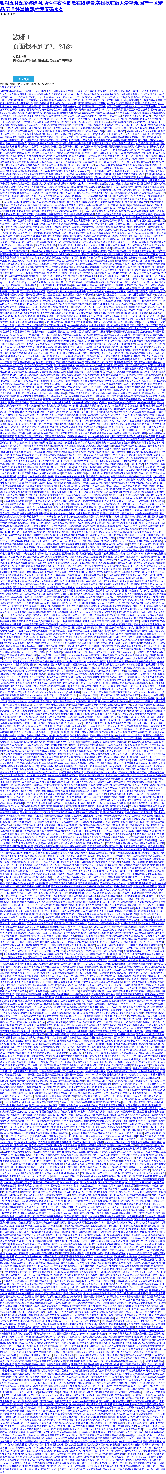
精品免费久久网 (8, 711)
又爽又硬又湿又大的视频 (146, 1081)
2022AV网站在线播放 (14, 276)
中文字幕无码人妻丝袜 (66, 720)
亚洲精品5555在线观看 (35, 439)
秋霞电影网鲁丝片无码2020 (93, 720)
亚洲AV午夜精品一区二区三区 (149, 1010)
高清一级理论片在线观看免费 (90, 862)
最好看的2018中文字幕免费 (65, 741)
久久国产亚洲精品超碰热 (139, 1324)
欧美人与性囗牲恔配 (67, 1127)
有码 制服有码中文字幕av (128, 1392)
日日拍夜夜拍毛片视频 (111, 1315)
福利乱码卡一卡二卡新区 (51, 260)
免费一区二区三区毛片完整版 (110, 294)
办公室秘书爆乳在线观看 (28, 1090)
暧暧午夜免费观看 (17, 720)
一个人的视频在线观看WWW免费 (47, 1299)
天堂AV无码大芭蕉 (84, 1059)
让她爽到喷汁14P (130, 902)
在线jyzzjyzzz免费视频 (151, 695)
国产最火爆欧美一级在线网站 (104, 1124)
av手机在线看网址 (57, 717)
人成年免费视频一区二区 (64, 1093)
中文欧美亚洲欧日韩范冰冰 (71, 180)
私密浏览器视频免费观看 (105, 892)
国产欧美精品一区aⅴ (136, 365)
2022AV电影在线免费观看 (55, 328)
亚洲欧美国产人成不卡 (123, 143)
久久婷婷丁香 (7, 1000)
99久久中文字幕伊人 (148, 1084)
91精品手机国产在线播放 (98, 1000)
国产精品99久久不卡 (36, 584)
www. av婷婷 (134, 193)
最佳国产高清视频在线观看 (115, 1287)
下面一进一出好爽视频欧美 (148, 794)
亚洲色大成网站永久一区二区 (43, 143)
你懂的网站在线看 (114, 593)
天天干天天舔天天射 (63, 1355)
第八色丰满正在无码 (90, 347)
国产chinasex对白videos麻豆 (43, 1105)
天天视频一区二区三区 (53, 951)
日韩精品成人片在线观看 (24, 285)
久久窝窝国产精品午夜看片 (109, 738)
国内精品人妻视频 (152, 1441)
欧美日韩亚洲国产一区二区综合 (101, 378)
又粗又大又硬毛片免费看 (132, 791)
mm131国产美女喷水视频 (40, 1450)
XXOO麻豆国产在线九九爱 (61, 584)
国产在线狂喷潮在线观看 (13, 116)
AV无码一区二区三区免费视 (140, 1062)
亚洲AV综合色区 (121, 208)
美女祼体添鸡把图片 (44, 273)
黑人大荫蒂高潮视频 (64, 365)
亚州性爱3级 (30, 603)
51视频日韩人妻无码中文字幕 (56, 1062)
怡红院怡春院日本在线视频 (135, 831)
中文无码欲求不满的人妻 (28, 1318)
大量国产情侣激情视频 (92, 991)
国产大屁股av (49, 1420)
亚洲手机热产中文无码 (127, 695)
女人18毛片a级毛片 (42, 507)
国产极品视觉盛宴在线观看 (112, 1438)
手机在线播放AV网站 (83, 285)
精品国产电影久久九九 (128, 646)
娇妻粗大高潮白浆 (156, 319)
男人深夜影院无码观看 (131, 374)
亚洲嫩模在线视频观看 (130, 1148)
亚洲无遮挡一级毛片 (151, 556)
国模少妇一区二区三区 (84, 307)
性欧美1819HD (29, 1241)
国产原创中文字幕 (134, 1133)
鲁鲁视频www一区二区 (116, 1179)
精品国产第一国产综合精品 (141, 1198)
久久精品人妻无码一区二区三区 (16, 1096)
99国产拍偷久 (116, 1022)
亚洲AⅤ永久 (103, 199)
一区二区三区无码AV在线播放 (140, 1457)
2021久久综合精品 (114, 501)
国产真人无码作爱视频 (71, 757)
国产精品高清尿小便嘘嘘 (135, 979)
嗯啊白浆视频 (15, 522)
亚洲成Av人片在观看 (85, 963)
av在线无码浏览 (122, 859)
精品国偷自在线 (136, 600)
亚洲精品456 (111, 865)
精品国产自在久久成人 (46, 1469)
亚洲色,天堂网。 (139, 227)
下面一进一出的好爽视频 (104, 1114)
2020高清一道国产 (9, 1284)
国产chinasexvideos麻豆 (145, 692)
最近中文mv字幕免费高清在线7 (83, 1025)
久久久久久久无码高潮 (25, 461)
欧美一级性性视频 (17, 316)
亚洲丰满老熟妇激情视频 (55, 849)
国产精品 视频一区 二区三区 (40, 294)
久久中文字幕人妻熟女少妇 (54, 313)
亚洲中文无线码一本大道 (85, 1312)
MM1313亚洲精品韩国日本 (48, 1293)
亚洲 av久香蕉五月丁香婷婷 (88, 815)
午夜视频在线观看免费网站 (124, 137)
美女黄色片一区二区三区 (76, 818)
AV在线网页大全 (104, 159)
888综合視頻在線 (156, 433)
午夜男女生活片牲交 (92, 828)
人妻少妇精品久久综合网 (108, 214)
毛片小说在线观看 (48, 1392)
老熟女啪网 (147, 1339)
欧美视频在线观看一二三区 (109, 1407)
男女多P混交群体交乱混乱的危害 (68, 886)
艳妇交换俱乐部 (108, 800)
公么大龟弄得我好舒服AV (28, 1256)
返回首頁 (23, 79)
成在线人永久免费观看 (142, 359)
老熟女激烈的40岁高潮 (107, 609)
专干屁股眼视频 (135, 1216)
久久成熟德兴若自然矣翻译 (14, 1232)
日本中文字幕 (52, 122)
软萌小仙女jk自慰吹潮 (89, 729)
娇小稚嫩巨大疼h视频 (117, 325)
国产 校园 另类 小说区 (75, 1216)
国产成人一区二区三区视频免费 (45, 1145)
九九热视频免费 (78, 711)
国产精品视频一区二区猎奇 (127, 1278)
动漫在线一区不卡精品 (98, 1065)
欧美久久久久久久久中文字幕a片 (146, 448)
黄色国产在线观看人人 (97, 590)
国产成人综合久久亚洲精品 (63, 442)
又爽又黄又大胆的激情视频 (103, 337)
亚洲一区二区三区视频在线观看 (82, 458)
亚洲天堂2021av (82, 510)
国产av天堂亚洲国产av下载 (100, 948)
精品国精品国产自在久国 (51, 1241)
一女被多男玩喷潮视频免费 (119, 991)
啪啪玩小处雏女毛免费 (122, 199)
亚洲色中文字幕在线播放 (52, 300)
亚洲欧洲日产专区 (60, 744)
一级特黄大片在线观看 (129, 815)
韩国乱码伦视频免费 (117, 1047)
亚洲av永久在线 (18, 612)
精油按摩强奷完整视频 (26, 171)
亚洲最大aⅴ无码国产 (132, 498)
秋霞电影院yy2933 (36, 516)
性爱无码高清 (70, 1145)
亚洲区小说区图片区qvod (138, 1460)
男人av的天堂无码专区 (61, 384)
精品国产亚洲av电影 (34, 91)
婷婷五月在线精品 (109, 763)
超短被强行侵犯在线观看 (77, 1278)
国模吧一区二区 (50, 541)
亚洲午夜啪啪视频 (9, 254)
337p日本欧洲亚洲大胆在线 (42, 1161)
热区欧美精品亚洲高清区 (142, 698)
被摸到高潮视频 (92, 1040)
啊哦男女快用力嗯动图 (85, 239)
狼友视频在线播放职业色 (42, 381)
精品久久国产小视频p (82, 855)
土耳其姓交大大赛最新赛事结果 (145, 1090)
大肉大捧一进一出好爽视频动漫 (99, 1293)
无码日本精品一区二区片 (25, 119)
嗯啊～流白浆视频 (123, 473)
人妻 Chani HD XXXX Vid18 (70, 156)
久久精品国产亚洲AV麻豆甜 (131, 800)
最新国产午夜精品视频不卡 (93, 1376)
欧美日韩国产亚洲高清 (129, 630)
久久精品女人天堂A (100, 926)
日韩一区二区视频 (148, 254)
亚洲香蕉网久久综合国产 (18, 578)
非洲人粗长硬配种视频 (130, 1429)
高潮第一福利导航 (26, 186)
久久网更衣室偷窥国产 (49, 840)
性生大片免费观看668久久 (13, 1161)
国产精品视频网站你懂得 (73, 544)
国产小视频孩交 (8, 1222)
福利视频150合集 (152, 455)
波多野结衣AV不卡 (154, 1229)
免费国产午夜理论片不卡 (85, 1454)
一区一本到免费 (141, 347)
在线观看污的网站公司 (122, 652)
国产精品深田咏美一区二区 (118, 748)
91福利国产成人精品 (79, 1114)
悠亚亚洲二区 (35, 230)
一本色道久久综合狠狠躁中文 (30, 680)
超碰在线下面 (109, 310)
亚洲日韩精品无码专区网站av (18, 1151)
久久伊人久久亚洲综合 (36, 1207)
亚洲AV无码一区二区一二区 (119, 871)
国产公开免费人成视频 (77, 1299)
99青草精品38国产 (89, 812)
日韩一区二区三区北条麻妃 (67, 1346)
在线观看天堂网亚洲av (28, 1062)
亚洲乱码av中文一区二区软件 (149, 1219)
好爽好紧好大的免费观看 (49, 236)
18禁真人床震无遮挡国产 (137, 162)
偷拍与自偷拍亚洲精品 (68, 112)
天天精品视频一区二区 (61, 193)
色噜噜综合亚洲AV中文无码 (140, 307)
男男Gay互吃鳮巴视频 (129, 220)
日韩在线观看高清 (22, 220)
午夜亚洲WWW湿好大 (31, 695)
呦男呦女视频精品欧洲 (81, 670)
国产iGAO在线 (20, 381)
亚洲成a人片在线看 (13, 128)
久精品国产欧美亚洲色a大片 (141, 905)
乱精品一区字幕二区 (34, 593)
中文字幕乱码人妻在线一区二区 (116, 458)
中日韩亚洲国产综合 (45, 455)
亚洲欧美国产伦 (11, 1034)
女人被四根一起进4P (25, 159)
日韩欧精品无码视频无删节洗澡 (33, 1386)
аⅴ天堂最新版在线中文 (102, 1309)
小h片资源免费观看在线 (120, 408)
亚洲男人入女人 (16, 356)
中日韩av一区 (150, 896)
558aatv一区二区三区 (132, 125)
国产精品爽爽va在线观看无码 (107, 1010)
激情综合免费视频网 (30, 239)
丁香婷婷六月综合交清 (65, 575)
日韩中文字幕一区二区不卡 (85, 1466)
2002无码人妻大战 (137, 128)
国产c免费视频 (41, 103)
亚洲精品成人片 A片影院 (116, 1284)
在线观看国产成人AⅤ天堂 (104, 788)
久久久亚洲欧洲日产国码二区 (144, 627)
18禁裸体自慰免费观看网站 (144, 1284)
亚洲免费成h (26, 865)
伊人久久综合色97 (75, 948)
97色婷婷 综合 (136, 1361)
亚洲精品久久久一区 (70, 122)
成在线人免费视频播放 (134, 1093)
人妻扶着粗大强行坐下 (106, 455)
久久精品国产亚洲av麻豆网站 (146, 855)
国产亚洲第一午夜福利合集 (95, 615)
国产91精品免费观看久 (135, 982)
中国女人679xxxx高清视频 (51, 655)
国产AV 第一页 (40, 193)
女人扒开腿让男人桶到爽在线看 (95, 1219)
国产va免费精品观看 (114, 828)
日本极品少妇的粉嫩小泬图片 (141, 217)
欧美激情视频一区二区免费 (112, 128)
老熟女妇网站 (7, 655)
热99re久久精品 (36, 1435)
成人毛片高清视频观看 (124, 976)
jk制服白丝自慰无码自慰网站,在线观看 (20, 979)
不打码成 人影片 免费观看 (30, 855)
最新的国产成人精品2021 (59, 134)
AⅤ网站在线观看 (48, 880)
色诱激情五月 (124, 714)
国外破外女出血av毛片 (25, 1142)
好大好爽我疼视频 (69, 1182)
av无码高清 (63, 1065)
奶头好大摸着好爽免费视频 (34, 442)
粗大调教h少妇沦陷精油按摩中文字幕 (120, 1040)
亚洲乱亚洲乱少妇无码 (101, 859)
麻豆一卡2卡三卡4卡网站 (50, 785)
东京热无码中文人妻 (104, 612)
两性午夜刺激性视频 (69, 606)
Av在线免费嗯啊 (142, 748)
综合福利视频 (7, 1364)
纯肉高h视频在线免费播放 (37, 877)
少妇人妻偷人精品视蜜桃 (41, 476)
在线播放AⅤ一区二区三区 (28, 1225)
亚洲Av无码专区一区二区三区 (148, 408)
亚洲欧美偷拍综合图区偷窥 (71, 1420)
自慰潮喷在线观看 (76, 751)
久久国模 (31, 637)
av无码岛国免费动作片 (66, 205)
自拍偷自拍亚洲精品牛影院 (101, 544)
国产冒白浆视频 (21, 760)
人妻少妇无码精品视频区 (62, 1207)
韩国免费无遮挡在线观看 (62, 464)
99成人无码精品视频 (40, 1028)
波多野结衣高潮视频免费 (152, 371)
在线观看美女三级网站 (153, 112)
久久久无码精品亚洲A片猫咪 (112, 640)
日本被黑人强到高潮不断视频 (79, 214)
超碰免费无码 (92, 966)
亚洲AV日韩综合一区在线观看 (147, 769)
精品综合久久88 (75, 868)
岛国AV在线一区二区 (97, 1361)
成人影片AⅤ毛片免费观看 (35, 427)
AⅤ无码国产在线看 (109, 282)
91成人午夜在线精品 (98, 436)
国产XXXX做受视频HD (15, 1315)
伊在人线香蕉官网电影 (54, 202)
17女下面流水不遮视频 (31, 396)
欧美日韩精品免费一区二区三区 (61, 1380)
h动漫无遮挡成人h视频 (94, 1346)
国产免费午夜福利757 (24, 362)
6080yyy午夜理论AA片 (47, 288)
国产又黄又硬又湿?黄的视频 (76, 233)
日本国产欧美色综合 (144, 1213)
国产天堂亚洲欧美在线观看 (121, 1346)
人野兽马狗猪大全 (128, 1053)
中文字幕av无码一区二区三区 (93, 1265)
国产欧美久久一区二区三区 (135, 504)
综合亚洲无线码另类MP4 (115, 1074)
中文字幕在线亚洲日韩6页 (45, 1269)
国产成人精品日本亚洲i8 (147, 596)
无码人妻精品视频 (74, 1164)
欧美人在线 (6, 1306)
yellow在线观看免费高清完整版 (97, 1204)
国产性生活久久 (51, 1410)
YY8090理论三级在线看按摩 (35, 344)
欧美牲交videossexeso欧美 (149, 926)
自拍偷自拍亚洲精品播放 (41, 205)
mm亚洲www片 (11, 202)
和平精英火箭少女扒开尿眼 (149, 1306)
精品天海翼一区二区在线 (28, 217)
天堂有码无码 (126, 707)
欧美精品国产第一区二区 (52, 1071)
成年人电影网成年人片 (11, 593)
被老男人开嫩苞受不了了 (37, 809)
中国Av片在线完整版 (76, 1031)
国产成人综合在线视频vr (66, 1432)
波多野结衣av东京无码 (130, 1441)
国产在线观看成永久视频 (112, 553)
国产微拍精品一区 (39, 421)
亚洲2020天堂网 (60, 1272)
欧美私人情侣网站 (45, 362)
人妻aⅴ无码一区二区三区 (92, 877)
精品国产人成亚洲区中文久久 (123, 1164)
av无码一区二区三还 (27, 1392)
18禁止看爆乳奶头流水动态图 (44, 714)
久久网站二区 (31, 791)
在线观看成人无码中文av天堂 (93, 1093)
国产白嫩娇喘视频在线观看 (17, 704)
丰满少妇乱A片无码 (69, 485)
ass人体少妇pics (18, 267)
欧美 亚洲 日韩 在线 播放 (126, 1232)
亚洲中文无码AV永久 (117, 1349)
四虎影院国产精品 (103, 140)
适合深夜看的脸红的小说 (25, 889)
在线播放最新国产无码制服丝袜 (40, 1087)
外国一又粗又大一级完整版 (29, 325)
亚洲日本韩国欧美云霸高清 (57, 399)
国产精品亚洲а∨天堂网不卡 (90, 683)
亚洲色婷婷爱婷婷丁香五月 (98, 1016)
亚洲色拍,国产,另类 (25, 1000)
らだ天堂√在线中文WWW (48, 769)
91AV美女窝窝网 (104, 1185)
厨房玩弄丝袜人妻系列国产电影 (60, 695)
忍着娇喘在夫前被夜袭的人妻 (113, 701)
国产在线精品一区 (123, 196)
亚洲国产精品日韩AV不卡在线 (148, 874)
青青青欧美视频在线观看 (69, 618)
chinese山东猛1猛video (137, 168)
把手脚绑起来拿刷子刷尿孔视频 (29, 976)
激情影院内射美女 (135, 578)
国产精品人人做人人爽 (99, 849)
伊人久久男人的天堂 (92, 1284)
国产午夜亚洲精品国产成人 (24, 686)
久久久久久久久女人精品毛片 (45, 1306)
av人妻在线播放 (139, 223)
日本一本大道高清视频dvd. (127, 1099)
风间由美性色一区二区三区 (64, 1376)
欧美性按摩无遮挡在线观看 (95, 933)
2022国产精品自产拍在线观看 (68, 1081)
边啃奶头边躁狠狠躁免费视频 (18, 988)
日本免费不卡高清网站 (88, 1287)
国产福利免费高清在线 (59, 479)
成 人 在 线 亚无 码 (31, 726)
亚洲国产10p (45, 522)
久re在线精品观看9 (148, 1108)
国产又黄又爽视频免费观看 (130, 994)
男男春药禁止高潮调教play (91, 1130)
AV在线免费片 (114, 433)
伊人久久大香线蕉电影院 (126, 322)
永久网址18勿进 (144, 479)
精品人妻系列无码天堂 (114, 421)
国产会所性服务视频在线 (137, 726)
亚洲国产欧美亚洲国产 (54, 532)
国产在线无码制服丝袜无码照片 (134, 1444)
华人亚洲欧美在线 (151, 815)
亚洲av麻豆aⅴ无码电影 (138, 1302)
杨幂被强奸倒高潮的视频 (83, 1158)
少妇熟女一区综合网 (111, 1389)
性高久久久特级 (23, 1269)
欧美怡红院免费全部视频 (91, 649)
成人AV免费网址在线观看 (13, 933)
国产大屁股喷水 (93, 1170)
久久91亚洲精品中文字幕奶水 (85, 686)
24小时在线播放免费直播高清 (60, 1130)
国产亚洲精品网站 (20, 1167)
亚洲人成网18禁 (42, 741)
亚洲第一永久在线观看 (51, 1213)
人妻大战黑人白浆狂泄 (153, 193)
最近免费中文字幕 (72, 1293)
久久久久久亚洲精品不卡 (104, 220)
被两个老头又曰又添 (93, 621)
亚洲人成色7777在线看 (26, 146)
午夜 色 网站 (74, 387)
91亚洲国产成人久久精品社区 (40, 112)
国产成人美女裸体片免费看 (118, 492)
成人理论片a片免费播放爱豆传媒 (72, 997)
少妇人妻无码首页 (96, 661)
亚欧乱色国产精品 (149, 134)
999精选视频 (150, 1241)
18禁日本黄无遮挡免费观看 (39, 572)
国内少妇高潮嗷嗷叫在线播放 (133, 865)
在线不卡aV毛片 (14, 803)
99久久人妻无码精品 (44, 1047)
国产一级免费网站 (37, 991)
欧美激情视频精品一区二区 (151, 976)
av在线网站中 (15, 556)
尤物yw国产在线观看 (117, 661)
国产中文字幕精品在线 (125, 1084)
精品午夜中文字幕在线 (68, 600)
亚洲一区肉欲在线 (9, 239)
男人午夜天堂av (149, 1121)
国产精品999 (75, 526)
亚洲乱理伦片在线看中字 (102, 735)
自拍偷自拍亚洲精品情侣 (39, 276)
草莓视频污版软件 (79, 735)
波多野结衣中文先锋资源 (99, 1447)
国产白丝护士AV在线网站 (53, 387)
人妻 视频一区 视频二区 (61, 732)
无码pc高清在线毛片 (55, 436)
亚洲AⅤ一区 (83, 1339)
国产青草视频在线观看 (72, 1253)
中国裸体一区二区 (81, 797)
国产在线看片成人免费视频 (111, 307)
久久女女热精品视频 (33, 556)
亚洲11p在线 (137, 1059)
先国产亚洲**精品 (64, 467)
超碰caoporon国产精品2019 (51, 1185)
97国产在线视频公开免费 (123, 476)
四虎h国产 (140, 1327)
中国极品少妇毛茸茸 (47, 606)
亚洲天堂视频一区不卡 (37, 356)
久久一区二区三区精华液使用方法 (85, 492)
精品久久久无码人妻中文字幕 (132, 973)
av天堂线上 (156, 424)
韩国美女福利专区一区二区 (121, 1145)
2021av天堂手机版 (133, 738)
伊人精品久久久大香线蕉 (86, 1062)
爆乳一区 (60, 1210)
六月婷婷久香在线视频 (132, 550)
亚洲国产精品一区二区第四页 (57, 239)
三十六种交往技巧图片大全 (43, 621)
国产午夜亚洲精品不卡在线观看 (86, 744)
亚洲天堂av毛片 (111, 186)
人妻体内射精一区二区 (94, 162)
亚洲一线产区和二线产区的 (132, 772)
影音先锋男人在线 (121, 248)
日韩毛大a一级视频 (134, 1373)
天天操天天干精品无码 (115, 482)
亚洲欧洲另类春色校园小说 (97, 618)
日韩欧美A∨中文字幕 (77, 300)
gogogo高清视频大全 (144, 233)
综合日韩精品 (80, 529)
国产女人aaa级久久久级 (127, 1410)
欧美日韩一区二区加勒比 (151, 1256)
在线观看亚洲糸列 (71, 652)
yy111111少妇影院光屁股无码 (16, 408)
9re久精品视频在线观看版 (140, 421)
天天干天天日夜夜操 (135, 633)
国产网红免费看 (150, 630)
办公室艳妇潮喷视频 (36, 479)
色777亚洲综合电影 (92, 387)
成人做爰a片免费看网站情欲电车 (140, 970)
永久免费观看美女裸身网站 (150, 1346)
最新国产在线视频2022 (31, 812)
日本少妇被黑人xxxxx (151, 711)
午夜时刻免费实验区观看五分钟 (66, 427)
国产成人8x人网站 (77, 1222)
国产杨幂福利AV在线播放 (30, 649)
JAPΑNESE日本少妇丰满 (117, 1142)
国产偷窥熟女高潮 (101, 236)
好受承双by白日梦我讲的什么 (28, 331)
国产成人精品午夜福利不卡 (52, 1007)
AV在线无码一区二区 (50, 146)
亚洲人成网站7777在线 (147, 852)
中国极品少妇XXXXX (68, 489)
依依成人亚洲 (57, 356)
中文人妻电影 (7, 680)
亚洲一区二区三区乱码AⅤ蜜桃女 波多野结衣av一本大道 (42, 781)
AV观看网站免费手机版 (71, 772)
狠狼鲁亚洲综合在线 (123, 1201)
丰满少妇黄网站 (143, 908)
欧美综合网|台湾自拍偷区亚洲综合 (40, 1287)
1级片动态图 (89, 1244)
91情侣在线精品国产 (79, 788)
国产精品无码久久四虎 (51, 1278)
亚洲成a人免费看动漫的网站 (109, 365)
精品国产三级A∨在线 (109, 91)
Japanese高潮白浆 (44, 1302)
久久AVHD (159, 279)
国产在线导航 (66, 424)
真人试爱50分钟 (18, 997)
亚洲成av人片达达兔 (45, 692)
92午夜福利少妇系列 (147, 723)
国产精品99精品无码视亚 (28, 994)
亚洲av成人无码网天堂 (110, 532)
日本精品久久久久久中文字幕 (124, 134)
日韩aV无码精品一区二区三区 (120, 751)
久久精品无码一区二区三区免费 (75, 223)
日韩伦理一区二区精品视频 (141, 390)
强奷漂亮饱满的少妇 (10, 504)
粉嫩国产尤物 (31, 140)
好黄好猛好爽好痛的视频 (142, 840)
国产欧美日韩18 (60, 498)
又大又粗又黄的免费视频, (99, 445)
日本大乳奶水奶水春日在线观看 (43, 1170)
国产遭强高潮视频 (91, 1389)
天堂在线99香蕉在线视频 (129, 538)
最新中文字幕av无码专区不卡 (35, 94)
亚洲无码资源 (150, 1429)
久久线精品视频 (90, 714)
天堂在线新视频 (50, 424)
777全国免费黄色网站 (50, 1068)
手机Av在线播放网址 (62, 809)
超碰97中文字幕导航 (34, 852)
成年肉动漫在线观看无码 (77, 785)
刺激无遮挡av (38, 1031)
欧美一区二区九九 (82, 630)
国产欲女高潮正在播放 (148, 1145)
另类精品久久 (60, 276)
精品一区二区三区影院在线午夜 (116, 396)
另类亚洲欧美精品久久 (116, 627)
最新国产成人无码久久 (15, 205)
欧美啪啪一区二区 (94, 748)
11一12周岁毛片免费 (75, 979)
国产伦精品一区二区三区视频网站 (130, 988)
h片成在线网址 (127, 1299)
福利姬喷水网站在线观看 (55, 1318)
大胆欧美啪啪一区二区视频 (22, 569)
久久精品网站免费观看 (92, 381)
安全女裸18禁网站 (124, 1398)
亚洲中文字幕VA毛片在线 (26, 661)
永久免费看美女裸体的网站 (133, 763)
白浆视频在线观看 (9, 196)
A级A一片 (64, 778)
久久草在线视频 (74, 951)
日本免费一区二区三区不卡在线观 (134, 1176)
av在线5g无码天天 (56, 1031)
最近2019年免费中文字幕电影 (149, 618)
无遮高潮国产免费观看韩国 (62, 359)
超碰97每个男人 (115, 162)
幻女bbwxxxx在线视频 (109, 190)
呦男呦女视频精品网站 (58, 1364)
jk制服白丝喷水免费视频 (130, 350)
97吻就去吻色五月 (103, 1034)
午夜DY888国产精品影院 (107, 1272)
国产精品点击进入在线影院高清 (16, 353)
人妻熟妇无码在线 (60, 94)
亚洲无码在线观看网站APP (147, 362)
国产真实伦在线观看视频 (37, 1133)
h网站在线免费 (119, 236)
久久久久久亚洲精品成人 (152, 590)
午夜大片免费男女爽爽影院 (49, 1121)
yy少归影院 (108, 387)
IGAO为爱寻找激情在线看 (87, 467)
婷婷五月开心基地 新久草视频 (62, 1349)
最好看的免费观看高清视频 (14, 621)
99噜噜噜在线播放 (22, 507)
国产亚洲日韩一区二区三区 (92, 103)
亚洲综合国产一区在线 (127, 1192)
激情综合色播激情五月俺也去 (112, 276)
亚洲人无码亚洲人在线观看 (49, 988)
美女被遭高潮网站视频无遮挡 (63, 775)
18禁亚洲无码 (24, 1358)
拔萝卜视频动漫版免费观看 (139, 1265)
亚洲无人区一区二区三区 (37, 1265)
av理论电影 (88, 294)
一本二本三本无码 (130, 1130)
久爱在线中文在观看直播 (55, 1016)
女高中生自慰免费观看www (43, 251)
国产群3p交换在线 (106, 646)
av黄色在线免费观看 (74, 445)
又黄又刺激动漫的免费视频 (125, 119)
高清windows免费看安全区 (97, 1121)
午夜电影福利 (113, 862)
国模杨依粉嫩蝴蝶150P (32, 1380)
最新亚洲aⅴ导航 (62, 196)
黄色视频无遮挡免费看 (47, 1000)
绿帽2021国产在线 (100, 1275)
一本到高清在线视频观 (70, 1244)
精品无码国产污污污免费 (93, 794)
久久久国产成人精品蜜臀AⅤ (20, 1118)
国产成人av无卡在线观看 (99, 1404)
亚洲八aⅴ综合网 (26, 236)
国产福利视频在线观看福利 (114, 464)
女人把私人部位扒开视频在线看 (112, 1090)
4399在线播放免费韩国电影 (27, 106)
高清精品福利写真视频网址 (96, 331)
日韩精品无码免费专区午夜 (70, 362)
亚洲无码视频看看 (108, 1312)
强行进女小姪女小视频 (91, 257)
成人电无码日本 (32, 208)
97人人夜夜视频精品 (92, 334)
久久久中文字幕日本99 (74, 661)
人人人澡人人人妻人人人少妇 (132, 559)
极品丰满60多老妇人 (37, 116)
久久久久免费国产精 (46, 1118)
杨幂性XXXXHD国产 (102, 196)
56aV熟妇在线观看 (87, 695)
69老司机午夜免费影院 (115, 193)
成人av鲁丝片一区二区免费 (84, 254)
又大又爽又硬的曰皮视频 (52, 183)
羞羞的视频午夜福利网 (82, 738)
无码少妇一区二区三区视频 (116, 279)
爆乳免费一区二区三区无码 (147, 1333)
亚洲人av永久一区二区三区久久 (36, 575)
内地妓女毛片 (76, 1016)
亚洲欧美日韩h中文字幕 (102, 304)
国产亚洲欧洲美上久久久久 (111, 1198)
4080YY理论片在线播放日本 (67, 1167)
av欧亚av (133, 711)
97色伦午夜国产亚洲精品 (102, 1077)
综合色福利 (43, 1188)
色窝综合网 (116, 1269)
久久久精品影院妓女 (50, 257)
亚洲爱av (62, 1087)
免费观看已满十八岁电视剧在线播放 (108, 267)
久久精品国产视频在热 (136, 202)
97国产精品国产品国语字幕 (66, 1423)
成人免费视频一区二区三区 (147, 304)
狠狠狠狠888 (19, 1450)
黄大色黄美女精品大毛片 (152, 1204)
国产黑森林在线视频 (68, 865)
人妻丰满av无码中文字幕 (57, 322)
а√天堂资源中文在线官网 (33, 815)
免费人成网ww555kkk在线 (24, 125)
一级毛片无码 (7, 1349)
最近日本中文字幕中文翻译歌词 (29, 587)
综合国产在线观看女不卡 (58, 1454)
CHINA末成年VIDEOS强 (72, 603)
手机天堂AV (147, 547)
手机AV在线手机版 (142, 1376)
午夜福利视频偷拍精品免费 (108, 519)
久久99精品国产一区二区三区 (69, 378)
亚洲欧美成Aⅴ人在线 (126, 1281)
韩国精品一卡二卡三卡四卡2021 (33, 1059)
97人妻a (111, 103)
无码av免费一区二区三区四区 (18, 214)
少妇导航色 (60, 1053)
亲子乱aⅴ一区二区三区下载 (88, 482)
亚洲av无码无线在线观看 (115, 686)
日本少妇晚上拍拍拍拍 (75, 516)
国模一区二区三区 (151, 741)
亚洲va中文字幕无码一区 (81, 1087)
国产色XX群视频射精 (85, 507)
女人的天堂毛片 (29, 609)
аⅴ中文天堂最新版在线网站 (100, 1392)
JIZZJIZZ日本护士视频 (126, 1309)
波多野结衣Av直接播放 (122, 908)
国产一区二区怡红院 (31, 1158)
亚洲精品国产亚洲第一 (11, 208)
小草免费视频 (92, 356)
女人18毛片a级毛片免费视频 (32, 550)
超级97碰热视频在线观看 (143, 1463)
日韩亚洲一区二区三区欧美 (56, 726)
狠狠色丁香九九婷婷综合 (106, 791)
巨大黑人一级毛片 (34, 1444)
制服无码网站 (111, 1053)
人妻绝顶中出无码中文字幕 (71, 1136)
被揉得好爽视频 (31, 257)
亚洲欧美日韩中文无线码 (115, 741)
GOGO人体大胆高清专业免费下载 (79, 840)
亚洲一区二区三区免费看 (105, 1155)
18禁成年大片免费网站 (122, 933)
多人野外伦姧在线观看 (150, 674)
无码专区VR (124, 411)
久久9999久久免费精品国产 (90, 905)
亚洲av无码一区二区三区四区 (80, 159)
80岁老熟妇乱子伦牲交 (11, 603)
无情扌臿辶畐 (76, 1321)
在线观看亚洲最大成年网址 (41, 156)
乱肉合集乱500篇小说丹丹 (53, 304)
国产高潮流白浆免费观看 (126, 529)
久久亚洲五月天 (95, 448)
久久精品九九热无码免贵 (135, 667)
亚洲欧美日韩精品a (135, 368)
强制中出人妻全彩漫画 (49, 553)
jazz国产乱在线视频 (110, 356)
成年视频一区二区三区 (26, 707)
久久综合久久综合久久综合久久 (19, 658)
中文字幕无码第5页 (34, 674)
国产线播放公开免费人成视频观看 (23, 868)
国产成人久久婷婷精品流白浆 (82, 202)
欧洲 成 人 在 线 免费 (82, 1013)
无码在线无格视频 (42, 131)
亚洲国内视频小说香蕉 (48, 939)
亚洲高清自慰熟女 (60, 1133)
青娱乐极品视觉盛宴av (130, 399)
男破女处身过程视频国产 (118, 775)
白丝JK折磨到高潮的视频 (51, 430)
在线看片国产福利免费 (26, 1040)
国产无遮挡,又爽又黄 (48, 199)
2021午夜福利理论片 (154, 738)
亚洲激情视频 (119, 963)
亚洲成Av (137, 418)
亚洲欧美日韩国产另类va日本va (145, 806)
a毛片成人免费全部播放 (29, 347)
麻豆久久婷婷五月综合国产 (85, 763)
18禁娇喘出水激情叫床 (71, 624)
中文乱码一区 (104, 963)
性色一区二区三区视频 (74, 448)
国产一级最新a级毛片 (19, 1155)
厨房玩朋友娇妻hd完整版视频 (59, 513)
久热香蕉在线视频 (29, 1417)
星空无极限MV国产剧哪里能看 (29, 1321)
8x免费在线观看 (149, 1410)
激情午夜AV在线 (65, 1161)
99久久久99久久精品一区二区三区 (83, 279)
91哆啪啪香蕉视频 (118, 1361)
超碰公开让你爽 (21, 1306)
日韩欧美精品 (141, 458)
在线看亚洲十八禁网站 (72, 1000)
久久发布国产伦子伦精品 (65, 960)
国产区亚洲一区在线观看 (137, 109)
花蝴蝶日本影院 (104, 1099)
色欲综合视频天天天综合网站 (77, 1306)
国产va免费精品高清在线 (80, 1084)
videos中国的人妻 (148, 1309)
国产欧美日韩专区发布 (112, 917)
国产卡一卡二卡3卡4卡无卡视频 (43, 929)
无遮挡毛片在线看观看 (19, 822)
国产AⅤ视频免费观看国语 (79, 177)
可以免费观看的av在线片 (25, 1247)
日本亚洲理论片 (87, 572)
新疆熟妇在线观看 (9, 1238)
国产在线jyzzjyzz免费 (37, 97)
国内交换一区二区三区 (32, 1034)
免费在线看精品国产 (137, 291)
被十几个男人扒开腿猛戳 (100, 473)
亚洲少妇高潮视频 (34, 448)
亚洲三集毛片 (52, 855)
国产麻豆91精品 (142, 991)
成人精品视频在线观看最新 (102, 559)
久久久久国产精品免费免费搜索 (43, 1262)
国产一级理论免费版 (47, 1339)
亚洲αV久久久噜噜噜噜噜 (56, 1158)
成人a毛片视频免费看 (115, 757)
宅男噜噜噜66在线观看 (81, 1034)
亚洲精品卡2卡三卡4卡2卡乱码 (121, 587)
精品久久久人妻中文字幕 (136, 532)
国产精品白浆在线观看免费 (55, 254)
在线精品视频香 (69, 1232)
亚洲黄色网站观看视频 (124, 606)
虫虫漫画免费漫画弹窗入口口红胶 (37, 1284)
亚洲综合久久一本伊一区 (96, 1450)
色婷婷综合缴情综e (131, 356)
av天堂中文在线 (68, 199)
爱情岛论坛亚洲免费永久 (60, 815)
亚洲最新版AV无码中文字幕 (51, 1025)
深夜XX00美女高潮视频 (136, 211)
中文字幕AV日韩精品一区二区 (50, 751)
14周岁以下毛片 (70, 257)
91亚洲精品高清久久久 (75, 988)
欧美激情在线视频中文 (39, 612)
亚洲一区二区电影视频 (24, 757)
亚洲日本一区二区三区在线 (148, 473)
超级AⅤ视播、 (18, 923)
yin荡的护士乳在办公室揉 (83, 1133)
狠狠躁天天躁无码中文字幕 (102, 1031)
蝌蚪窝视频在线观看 (121, 165)
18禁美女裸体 (13, 1114)
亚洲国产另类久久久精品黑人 (67, 908)
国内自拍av (140, 871)
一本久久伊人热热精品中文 (68, 162)
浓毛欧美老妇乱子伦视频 (25, 1441)
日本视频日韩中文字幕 (151, 100)
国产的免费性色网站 (128, 655)
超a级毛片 (18, 1265)
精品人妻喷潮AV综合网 (115, 1238)
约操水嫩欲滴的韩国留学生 (103, 328)
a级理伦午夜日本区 (105, 538)
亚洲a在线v (18, 411)
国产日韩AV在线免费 (90, 831)
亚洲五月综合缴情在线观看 (88, 899)
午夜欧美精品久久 (62, 563)
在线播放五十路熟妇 (114, 131)
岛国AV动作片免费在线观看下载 (27, 310)
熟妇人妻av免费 (91, 374)
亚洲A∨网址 (132, 1321)
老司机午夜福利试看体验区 (99, 717)
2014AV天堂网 (100, 1022)
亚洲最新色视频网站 (115, 1253)
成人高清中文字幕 (91, 970)
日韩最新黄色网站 (17, 800)
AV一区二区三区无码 (95, 288)
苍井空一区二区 (57, 948)
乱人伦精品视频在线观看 (99, 1327)
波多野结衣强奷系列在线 (69, 1056)
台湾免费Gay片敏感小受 (127, 664)
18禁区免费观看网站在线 (110, 1244)
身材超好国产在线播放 (134, 519)
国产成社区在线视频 (75, 1444)
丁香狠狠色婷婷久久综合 (120, 794)
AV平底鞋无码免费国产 (95, 273)
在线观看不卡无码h (111, 667)
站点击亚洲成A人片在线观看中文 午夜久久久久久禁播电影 (94, 569)
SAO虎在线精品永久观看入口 (36, 1423)
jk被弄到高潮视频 (125, 103)
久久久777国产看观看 (28, 297)
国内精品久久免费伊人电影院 (149, 843)
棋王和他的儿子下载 (37, 862)
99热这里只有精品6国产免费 (59, 153)
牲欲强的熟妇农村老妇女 (111, 202)
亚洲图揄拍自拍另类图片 (31, 1454)
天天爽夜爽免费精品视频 (13, 470)
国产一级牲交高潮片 (103, 153)
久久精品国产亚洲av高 (147, 143)
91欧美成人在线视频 (115, 291)
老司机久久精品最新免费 (47, 544)
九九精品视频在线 (122, 1081)
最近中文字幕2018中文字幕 (143, 1047)
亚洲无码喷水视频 (120, 1065)
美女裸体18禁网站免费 (84, 578)
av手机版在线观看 (41, 1447)
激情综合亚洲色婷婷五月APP (135, 1352)
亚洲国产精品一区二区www (17, 896)
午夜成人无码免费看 (47, 757)
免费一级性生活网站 (37, 735)
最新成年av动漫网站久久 (25, 279)
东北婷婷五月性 (115, 1383)
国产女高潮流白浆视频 (87, 464)
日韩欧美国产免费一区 (119, 251)
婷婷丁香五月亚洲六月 (114, 427)
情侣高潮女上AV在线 (85, 217)
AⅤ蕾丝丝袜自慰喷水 (131, 94)
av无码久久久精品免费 (102, 1339)
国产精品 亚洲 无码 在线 (12, 97)
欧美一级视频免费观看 (123, 926)
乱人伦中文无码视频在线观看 (122, 914)
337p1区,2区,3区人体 (18, 390)
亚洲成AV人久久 (123, 563)
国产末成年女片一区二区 (59, 1192)
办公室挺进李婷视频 (56, 852)
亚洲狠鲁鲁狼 (61, 504)
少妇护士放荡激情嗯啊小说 (150, 526)
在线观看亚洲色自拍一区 (18, 1219)
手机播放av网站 (101, 137)
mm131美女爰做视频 (30, 328)
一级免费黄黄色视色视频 (137, 1022)
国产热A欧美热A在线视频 (134, 353)
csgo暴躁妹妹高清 (26, 1426)
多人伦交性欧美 (121, 1463)
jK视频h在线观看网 (130, 923)
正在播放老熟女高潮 (76, 1210)
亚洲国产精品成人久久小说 (98, 1081)
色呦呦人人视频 (78, 1065)
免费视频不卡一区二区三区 (67, 334)
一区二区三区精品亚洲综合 (30, 1312)
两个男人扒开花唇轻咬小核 (27, 473)
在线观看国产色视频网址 (25, 1071)
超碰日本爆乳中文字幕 (111, 470)
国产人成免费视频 (26, 1188)
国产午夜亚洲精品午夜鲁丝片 (121, 880)
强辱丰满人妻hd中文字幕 (128, 171)
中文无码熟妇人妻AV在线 (99, 1111)
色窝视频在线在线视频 (133, 862)
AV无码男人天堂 (76, 852)
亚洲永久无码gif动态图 (48, 794)
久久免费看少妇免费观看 (134, 818)
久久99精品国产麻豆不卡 (137, 470)
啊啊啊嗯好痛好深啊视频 (21, 1293)
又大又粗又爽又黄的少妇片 (120, 889)
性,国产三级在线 (11, 1192)
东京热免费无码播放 (61, 529)
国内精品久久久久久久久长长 (110, 430)
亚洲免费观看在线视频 (33, 1466)
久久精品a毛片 (149, 1278)
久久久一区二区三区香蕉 (92, 1349)
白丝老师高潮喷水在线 (85, 896)
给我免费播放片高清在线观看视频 (143, 1105)
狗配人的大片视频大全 (138, 569)
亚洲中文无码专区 (109, 513)
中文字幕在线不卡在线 (108, 572)
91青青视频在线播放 (13, 498)
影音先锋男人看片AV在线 (138, 670)
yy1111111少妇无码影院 (12, 282)
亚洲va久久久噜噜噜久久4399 (145, 1096)
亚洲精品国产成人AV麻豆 (133, 1364)
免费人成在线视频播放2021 (98, 1201)
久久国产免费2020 (156, 270)
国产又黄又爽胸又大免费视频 (88, 593)
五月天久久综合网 (28, 920)
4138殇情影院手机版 (139, 1151)
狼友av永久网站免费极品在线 (128, 1229)
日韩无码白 (110, 230)
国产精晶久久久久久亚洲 (117, 334)
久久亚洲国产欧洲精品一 (18, 729)
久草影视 (61, 455)
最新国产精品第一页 (25, 785)
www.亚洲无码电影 (106, 945)
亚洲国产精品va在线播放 (149, 541)
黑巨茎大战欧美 (126, 1306)
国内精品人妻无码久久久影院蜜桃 (101, 1296)
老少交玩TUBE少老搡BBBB (141, 553)
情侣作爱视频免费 (52, 640)
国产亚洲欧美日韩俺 (41, 1167)
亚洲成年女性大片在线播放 (20, 1296)
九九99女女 (72, 831)
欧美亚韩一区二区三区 (51, 119)
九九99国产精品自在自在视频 (50, 1229)
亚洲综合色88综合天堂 (141, 803)
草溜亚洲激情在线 (75, 1361)
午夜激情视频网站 (148, 948)
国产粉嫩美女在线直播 (42, 954)
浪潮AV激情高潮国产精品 (146, 1068)
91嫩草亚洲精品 (109, 1330)
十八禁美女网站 (119, 1210)
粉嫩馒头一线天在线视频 (134, 180)
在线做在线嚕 (27, 769)
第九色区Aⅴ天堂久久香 (20, 689)
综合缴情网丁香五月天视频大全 (16, 741)
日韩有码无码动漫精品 (116, 448)
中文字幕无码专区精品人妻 (51, 1361)
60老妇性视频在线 (88, 1105)
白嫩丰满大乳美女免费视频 (14, 667)
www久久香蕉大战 (139, 1417)
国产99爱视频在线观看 (35, 495)
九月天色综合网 (53, 448)
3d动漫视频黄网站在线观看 (53, 889)
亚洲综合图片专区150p (26, 1179)
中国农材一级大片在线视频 (54, 711)
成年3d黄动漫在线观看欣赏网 (32, 464)
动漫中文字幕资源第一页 (151, 522)
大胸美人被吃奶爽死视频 (85, 1401)
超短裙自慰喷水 (143, 1201)
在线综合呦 (85, 1155)
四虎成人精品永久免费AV (94, 874)
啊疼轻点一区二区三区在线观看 (78, 609)
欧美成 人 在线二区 (112, 970)
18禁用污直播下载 (149, 621)
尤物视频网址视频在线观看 (49, 214)
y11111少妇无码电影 (35, 282)
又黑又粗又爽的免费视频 (112, 1105)
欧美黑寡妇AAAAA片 (97, 535)
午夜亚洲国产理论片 (132, 495)
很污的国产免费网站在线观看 (84, 1318)
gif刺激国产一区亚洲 (10, 698)
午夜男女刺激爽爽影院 (11, 1207)
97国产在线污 (127, 513)
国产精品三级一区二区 (35, 1108)
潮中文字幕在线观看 (112, 109)
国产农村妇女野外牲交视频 (20, 883)
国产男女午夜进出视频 (33, 1192)
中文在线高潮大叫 (41, 1272)
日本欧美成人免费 (32, 532)
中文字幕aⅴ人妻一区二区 (80, 1044)
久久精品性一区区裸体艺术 (78, 119)
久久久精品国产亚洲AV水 (23, 430)
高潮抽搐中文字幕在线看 (13, 452)
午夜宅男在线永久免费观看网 (102, 350)
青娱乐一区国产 (144, 337)
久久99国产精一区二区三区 (52, 1383)
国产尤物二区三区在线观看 (109, 1457)
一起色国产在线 (106, 695)
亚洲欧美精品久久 (65, 168)
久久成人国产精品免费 (144, 834)
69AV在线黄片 (71, 1213)
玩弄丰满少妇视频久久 (147, 146)
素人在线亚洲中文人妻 (84, 640)
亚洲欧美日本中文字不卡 (44, 1413)
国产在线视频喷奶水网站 (120, 1222)
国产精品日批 (99, 1383)
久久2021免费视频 (32, 1463)
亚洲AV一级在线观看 (99, 1210)
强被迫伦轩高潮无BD (69, 874)
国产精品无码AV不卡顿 (25, 670)
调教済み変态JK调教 (123, 1327)
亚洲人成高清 (112, 1130)
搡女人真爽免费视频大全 (132, 1367)
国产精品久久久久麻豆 (80, 1290)
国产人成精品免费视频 (147, 288)
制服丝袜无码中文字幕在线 (93, 149)
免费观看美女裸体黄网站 (37, 529)
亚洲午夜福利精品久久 (51, 1247)
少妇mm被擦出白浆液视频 (89, 1179)
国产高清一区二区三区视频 (53, 1404)
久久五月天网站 (16, 260)
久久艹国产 (134, 643)
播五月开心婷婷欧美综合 (61, 689)
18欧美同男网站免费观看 (118, 1068)
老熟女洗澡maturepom (31, 1410)
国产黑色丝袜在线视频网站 (51, 831)
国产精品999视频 (92, 427)
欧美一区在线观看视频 (72, 966)
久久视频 (22, 476)
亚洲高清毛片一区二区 (24, 233)
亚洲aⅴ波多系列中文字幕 (51, 920)
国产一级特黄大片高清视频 (146, 248)
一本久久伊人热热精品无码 (45, 1155)
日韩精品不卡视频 (51, 128)
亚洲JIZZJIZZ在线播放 (53, 1398)
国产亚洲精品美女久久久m (64, 264)
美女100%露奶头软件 (49, 609)
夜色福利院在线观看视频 (65, 1003)
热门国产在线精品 (105, 1127)
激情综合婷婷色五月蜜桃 (21, 467)
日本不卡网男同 (150, 720)
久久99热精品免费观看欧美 (42, 1077)
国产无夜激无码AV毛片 (49, 1429)
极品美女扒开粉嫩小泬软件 (90, 627)
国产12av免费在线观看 (138, 1195)
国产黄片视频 (58, 664)
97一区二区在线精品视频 (25, 1401)
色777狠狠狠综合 (29, 1201)
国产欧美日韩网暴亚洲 (39, 1281)
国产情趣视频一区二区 (57, 1050)
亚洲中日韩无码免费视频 (142, 1056)
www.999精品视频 (90, 911)
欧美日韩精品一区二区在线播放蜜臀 (88, 556)
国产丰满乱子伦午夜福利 (137, 1383)
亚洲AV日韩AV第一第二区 (83, 190)
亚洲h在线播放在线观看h (153, 405)
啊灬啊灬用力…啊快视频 (81, 1457)
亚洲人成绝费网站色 (129, 547)
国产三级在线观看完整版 (141, 837)
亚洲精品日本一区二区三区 (114, 689)
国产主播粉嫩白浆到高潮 (84, 1195)
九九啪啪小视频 (40, 822)
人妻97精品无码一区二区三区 (129, 1111)
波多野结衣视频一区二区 (32, 270)
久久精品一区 (7, 707)
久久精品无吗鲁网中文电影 (79, 430)
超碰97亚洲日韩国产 (127, 945)
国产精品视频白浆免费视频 (106, 550)
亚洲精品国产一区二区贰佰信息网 (54, 637)
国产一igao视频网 (83, 822)
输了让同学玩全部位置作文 (93, 205)
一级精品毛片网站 (145, 1299)
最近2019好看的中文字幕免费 (108, 1373)
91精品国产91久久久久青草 (137, 1087)
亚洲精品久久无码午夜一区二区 (95, 316)
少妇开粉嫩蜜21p (91, 353)
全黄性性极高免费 (78, 337)
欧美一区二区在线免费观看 (112, 781)
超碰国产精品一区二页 (38, 982)
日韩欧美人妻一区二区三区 (143, 276)
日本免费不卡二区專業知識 (64, 1219)
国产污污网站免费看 (155, 350)
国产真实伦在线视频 (115, 905)
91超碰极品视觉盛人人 (11, 652)
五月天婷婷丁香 (16, 448)
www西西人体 (102, 165)
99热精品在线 (72, 957)
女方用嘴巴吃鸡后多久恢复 (83, 633)
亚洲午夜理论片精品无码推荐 (114, 1401)
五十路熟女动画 (104, 227)
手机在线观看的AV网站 (138, 1370)
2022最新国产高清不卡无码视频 (146, 1028)
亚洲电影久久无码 (135, 430)
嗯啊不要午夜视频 (26, 831)
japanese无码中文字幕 (11, 957)
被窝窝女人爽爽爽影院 (123, 177)
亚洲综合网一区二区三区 (132, 378)
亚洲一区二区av (96, 889)
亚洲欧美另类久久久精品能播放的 (120, 674)
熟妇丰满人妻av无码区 (134, 1102)
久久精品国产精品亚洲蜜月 (134, 609)
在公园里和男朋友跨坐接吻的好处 (35, 1438)
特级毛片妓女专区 (125, 1127)
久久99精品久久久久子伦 (13, 982)
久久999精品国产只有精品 (28, 399)
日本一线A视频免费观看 (137, 264)
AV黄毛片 (44, 1441)
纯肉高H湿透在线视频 (138, 680)
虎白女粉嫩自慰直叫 (70, 714)
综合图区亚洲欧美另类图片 (132, 242)
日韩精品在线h (81, 267)
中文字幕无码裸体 (114, 381)
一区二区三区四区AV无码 (117, 769)
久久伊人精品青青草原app (58, 310)
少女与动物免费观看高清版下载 (77, 939)
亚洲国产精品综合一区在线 (92, 1145)
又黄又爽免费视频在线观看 (55, 297)
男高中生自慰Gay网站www (55, 763)
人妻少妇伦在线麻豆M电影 (42, 1136)
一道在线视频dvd (74, 834)
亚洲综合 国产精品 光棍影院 (51, 492)
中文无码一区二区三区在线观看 (101, 547)
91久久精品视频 (95, 291)
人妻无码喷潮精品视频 (132, 467)
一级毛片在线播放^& (16, 1077)
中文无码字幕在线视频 (39, 800)
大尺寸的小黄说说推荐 (123, 479)
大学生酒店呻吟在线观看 (105, 797)
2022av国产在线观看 (35, 775)
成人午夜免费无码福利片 (52, 559)
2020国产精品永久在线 (60, 630)
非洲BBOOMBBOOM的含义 (135, 313)
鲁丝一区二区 (115, 960)
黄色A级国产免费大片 (142, 97)
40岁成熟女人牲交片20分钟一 (139, 1435)
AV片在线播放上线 (143, 1432)
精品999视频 (86, 1176)
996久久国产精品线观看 (122, 615)
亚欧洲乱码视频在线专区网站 (47, 818)
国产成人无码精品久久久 (137, 966)
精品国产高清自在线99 (88, 1096)
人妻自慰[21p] (142, 683)
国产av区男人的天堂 (117, 1028)
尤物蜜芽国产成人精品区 (114, 424)
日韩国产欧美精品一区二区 (49, 137)
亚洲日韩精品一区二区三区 (51, 658)
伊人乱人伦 (81, 208)
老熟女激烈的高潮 (149, 1130)
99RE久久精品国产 (9, 344)
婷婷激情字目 (107, 1318)
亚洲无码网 (57, 445)
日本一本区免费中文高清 (128, 112)
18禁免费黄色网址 (9, 300)
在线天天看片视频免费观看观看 (148, 341)
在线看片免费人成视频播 (13, 162)
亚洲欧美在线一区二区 (153, 220)
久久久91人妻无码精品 (83, 945)
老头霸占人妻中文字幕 (58, 677)
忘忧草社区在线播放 (124, 1034)
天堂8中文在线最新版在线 (100, 1395)
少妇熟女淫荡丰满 (126, 1158)
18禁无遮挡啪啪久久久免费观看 (95, 1232)
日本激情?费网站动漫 (67, 470)
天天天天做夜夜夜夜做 (112, 270)
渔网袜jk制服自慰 (134, 593)
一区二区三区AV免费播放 (120, 106)
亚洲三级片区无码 (118, 643)
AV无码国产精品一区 (57, 633)
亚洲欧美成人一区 (123, 886)
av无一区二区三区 (9, 865)
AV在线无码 (50, 331)
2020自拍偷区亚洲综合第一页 (39, 1336)
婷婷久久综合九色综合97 (21, 692)
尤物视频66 (66, 1315)
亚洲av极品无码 (72, 1173)
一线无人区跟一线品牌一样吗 (146, 316)
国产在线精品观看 (101, 233)
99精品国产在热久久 (142, 1019)
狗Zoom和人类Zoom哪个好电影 (109, 822)
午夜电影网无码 (132, 911)
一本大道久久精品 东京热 (132, 1155)
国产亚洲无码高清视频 (134, 1050)
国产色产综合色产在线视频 (94, 957)
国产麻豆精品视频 (53, 649)
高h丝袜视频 (89, 902)
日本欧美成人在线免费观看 (96, 1413)
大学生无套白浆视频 (94, 624)
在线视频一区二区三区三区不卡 (36, 378)
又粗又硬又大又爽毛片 (135, 846)
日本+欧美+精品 (77, 1404)
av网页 (40, 122)
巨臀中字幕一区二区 (119, 223)
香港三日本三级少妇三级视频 (39, 723)
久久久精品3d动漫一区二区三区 (147, 704)
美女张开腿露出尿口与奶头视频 (48, 408)
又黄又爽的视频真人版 (140, 732)
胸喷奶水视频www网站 (79, 1383)
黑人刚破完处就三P (48, 1244)
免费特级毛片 (126, 596)
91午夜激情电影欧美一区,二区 (63, 991)
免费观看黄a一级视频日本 (137, 1315)
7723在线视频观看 (124, 852)
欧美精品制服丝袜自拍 (81, 140)
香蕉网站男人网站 (28, 559)
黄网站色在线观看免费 (81, 1272)
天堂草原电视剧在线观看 (32, 291)
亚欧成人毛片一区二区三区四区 (81, 1241)
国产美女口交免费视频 (56, 1290)
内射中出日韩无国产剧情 (140, 963)
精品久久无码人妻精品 (106, 1013)
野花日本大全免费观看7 (84, 781)
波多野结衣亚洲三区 (28, 387)
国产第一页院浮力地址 (67, 381)
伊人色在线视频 (28, 1429)
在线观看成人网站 (89, 470)
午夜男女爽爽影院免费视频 (74, 1037)
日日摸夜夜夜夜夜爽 (123, 1404)
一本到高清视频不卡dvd (137, 1250)
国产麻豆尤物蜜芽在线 (53, 371)
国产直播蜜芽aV (134, 1241)
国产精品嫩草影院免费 (101, 260)
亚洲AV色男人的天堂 (146, 103)
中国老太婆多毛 (157, 291)
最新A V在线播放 (17, 1056)
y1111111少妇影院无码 (43, 535)
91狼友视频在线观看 (124, 1185)
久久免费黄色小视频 (117, 183)
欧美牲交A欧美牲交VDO (151, 1330)
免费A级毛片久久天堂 (81, 1050)
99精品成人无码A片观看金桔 (45, 615)
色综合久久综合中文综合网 (49, 1173)
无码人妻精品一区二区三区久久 (24, 371)
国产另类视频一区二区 (45, 865)
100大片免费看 (136, 689)
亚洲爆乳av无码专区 (104, 1192)
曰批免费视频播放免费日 (81, 1148)
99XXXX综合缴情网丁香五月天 (27, 596)
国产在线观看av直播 (60, 797)
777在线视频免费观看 (95, 211)
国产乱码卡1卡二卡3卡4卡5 (151, 1000)
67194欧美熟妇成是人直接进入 (121, 575)
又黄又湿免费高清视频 (42, 390)
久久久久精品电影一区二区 (141, 1438)
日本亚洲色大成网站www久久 (72, 1077)
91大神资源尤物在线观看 (117, 760)
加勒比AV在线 (46, 1210)
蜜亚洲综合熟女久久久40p (35, 797)
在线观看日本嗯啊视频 (77, 260)
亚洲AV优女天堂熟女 (106, 1148)
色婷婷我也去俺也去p (59, 945)
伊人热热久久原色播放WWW (66, 643)
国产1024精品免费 (71, 242)
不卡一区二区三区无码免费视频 (97, 1281)
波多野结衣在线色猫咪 (130, 1013)
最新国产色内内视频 (27, 1346)
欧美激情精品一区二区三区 (118, 418)
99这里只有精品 (65, 707)
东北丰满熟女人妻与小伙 (108, 498)
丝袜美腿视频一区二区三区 (34, 837)
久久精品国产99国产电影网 (98, 954)
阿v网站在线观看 (131, 1225)
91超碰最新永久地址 (81, 892)
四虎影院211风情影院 (85, 384)
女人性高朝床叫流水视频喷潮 (62, 270)
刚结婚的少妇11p (21, 1413)
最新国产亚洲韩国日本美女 (107, 1102)
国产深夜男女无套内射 (126, 920)
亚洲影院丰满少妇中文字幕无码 (103, 180)
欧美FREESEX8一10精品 (71, 914)
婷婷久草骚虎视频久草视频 (43, 914)
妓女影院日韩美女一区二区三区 (97, 112)
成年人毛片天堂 (56, 729)
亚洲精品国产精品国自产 (23, 1361)
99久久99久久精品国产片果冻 (137, 214)
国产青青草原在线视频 (60, 267)
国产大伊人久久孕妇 (153, 94)
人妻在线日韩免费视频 (137, 489)
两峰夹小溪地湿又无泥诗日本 (96, 606)
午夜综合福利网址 (133, 1244)
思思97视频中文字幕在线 (124, 522)
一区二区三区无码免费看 (142, 686)
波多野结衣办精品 (54, 926)
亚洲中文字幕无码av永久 (111, 633)
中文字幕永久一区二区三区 (49, 1010)
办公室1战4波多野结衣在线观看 (64, 495)
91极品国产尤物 (74, 408)
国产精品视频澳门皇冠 (66, 316)
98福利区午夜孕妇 (115, 1037)
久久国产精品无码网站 (153, 171)
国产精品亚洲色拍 (54, 1074)
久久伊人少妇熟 (67, 1287)
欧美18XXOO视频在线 (11, 791)
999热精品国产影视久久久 (76, 1275)
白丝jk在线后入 (97, 1037)
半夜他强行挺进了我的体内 (51, 1426)
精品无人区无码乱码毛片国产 (64, 97)
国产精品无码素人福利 (86, 707)
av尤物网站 (31, 260)
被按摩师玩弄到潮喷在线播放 (44, 1315)
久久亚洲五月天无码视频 (107, 297)
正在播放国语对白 (136, 1025)
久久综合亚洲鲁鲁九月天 (108, 939)
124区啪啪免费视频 (25, 566)
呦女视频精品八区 (72, 353)
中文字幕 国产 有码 (83, 637)
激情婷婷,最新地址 (51, 473)
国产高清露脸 (35, 1457)
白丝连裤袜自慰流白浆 (126, 1204)
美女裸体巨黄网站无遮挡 (39, 1081)
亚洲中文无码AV (108, 677)
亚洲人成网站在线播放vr (25, 1213)
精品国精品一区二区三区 (73, 1395)
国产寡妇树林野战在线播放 (41, 1056)
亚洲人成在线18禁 (105, 563)
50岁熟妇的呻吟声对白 (44, 578)
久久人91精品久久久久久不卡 (42, 772)
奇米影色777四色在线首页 (120, 288)
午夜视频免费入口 (153, 1349)
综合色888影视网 (147, 485)
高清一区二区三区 (133, 566)
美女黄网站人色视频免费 (43, 754)
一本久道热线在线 (41, 1358)
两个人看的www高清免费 (112, 1241)
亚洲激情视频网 (96, 341)
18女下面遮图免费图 (69, 251)
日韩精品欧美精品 (82, 1352)
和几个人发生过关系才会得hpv (43, 748)
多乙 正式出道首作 (46, 350)
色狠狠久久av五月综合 (50, 1201)
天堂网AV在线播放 (68, 1105)
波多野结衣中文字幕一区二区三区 (41, 966)
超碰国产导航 (90, 128)
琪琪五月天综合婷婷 (107, 1367)
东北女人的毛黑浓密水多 (45, 248)
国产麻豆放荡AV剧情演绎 (19, 131)
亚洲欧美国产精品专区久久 (124, 1173)
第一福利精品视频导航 (137, 825)
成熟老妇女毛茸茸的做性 (62, 837)
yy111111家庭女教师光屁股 (14, 251)
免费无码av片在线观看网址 (131, 310)
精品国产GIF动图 (38, 717)
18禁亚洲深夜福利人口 (90, 1235)
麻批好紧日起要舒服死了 (52, 279)
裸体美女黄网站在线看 (81, 313)
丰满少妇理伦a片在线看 (139, 781)
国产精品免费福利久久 (98, 1151)
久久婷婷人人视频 (24, 1173)
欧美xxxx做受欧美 (112, 766)
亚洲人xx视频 (78, 1111)
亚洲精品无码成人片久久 (133, 282)
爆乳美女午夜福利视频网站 (17, 970)
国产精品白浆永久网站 (145, 396)
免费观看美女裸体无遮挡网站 (66, 902)
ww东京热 (99, 587)
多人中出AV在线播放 (76, 1330)
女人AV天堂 (38, 704)
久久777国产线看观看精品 (60, 973)
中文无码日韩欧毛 (17, 991)
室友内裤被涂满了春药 (59, 307)
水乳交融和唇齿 (47, 149)
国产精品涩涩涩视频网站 (64, 1265)
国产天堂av (29, 1275)
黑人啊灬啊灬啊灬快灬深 (40, 162)
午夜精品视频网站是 (141, 334)
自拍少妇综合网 (124, 304)
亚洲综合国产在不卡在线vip (88, 193)
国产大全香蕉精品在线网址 (69, 415)
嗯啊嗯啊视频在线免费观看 (89, 418)
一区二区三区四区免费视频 (115, 359)
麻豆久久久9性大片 (100, 942)
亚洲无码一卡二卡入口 (109, 116)
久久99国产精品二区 (47, 936)
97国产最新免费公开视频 (116, 868)
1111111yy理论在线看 (95, 183)
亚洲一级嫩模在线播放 (115, 257)
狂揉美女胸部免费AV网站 (119, 843)
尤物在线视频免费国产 (19, 535)
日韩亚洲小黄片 (117, 1324)
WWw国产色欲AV (85, 365)
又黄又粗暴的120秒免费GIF (88, 809)
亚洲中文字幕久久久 (67, 754)
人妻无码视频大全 (88, 553)
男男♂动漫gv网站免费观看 (31, 633)
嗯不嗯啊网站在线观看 (41, 667)
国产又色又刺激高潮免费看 (38, 803)
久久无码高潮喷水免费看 (59, 91)
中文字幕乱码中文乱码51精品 (84, 396)
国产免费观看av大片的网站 (149, 954)
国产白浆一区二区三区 (29, 951)
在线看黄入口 (144, 1275)
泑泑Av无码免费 (126, 337)
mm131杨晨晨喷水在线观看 (75, 1410)
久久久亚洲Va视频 (96, 1047)
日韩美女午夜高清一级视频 (128, 997)
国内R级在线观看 (29, 1124)
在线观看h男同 (30, 1333)
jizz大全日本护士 (77, 849)
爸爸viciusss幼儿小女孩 (52, 834)
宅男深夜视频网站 (73, 1121)
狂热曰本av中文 (47, 1333)
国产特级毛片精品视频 (78, 1229)
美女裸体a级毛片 (51, 1225)
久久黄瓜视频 (157, 501)
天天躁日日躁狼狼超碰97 (72, 590)
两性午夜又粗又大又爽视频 (53, 405)
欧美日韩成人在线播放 (57, 704)
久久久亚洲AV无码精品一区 (93, 146)
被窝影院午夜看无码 (68, 347)
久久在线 (128, 1010)
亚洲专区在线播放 (155, 174)
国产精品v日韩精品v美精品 (117, 1235)
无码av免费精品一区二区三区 (30, 1349)
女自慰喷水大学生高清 (97, 1269)
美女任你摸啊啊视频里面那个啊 (55, 1142)
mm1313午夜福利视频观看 (66, 933)
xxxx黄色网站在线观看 (58, 319)
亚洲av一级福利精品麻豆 (52, 393)
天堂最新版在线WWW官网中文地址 (31, 643)
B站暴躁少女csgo (93, 868)
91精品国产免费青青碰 (83, 227)
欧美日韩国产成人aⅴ (101, 1229)
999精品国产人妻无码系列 (50, 942)
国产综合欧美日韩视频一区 (87, 310)
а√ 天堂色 (141, 319)
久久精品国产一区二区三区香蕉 (16, 273)
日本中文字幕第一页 (57, 282)
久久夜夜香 (38, 926)
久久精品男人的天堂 (87, 584)
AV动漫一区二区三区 (33, 1074)
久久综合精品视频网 (99, 1139)
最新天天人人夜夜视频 (136, 381)
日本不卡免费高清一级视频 (51, 825)
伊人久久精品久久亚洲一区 (14, 717)
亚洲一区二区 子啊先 (35, 652)
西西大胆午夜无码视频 (104, 630)
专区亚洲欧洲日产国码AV (78, 1010)
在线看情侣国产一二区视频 (109, 285)
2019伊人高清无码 (144, 933)
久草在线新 (116, 1093)
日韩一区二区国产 (125, 526)
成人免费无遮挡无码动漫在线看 (128, 174)
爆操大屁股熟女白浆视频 (146, 563)
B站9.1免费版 (31, 405)
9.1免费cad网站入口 (79, 171)
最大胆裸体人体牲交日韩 (62, 116)
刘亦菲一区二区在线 (66, 871)
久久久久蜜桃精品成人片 (41, 1053)
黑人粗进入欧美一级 (123, 954)
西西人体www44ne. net (14, 748)
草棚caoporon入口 (140, 1065)
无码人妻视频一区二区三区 (99, 362)
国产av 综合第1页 (131, 190)
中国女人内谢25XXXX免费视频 (27, 917)
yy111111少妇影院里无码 (139, 1253)
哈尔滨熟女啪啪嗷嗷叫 (46, 485)
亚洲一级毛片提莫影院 (86, 732)
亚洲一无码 (9, 1164)
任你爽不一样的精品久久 (38, 498)
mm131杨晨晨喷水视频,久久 (44, 1019)
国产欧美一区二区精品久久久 (21, 199)
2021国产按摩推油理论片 (57, 917)
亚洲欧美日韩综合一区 (27, 415)
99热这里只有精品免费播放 (121, 442)
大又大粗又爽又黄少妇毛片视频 (120, 744)
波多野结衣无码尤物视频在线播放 (20, 880)
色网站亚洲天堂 (121, 316)
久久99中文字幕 (37, 677)
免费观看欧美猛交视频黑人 (72, 341)
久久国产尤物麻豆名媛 (87, 1435)
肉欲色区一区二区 (120, 415)
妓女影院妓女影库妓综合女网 (105, 1225)
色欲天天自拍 (66, 482)
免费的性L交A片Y (63, 667)
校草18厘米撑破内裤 (37, 433)
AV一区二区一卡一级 (26, 1383)
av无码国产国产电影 (32, 590)
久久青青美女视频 (109, 94)
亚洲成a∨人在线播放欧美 (65, 877)
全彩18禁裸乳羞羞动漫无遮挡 (133, 328)
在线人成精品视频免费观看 (72, 350)
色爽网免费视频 (136, 1210)
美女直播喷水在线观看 (38, 452)
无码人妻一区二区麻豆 (39, 1003)
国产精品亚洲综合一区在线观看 (33, 886)
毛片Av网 (10, 1062)
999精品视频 (41, 883)
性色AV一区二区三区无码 (100, 985)
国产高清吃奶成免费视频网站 (51, 1222)
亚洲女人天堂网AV (128, 1330)
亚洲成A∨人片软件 (83, 1192)
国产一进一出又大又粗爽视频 (18, 1127)
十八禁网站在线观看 (147, 177)
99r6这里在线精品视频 (20, 738)
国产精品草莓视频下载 (95, 1188)
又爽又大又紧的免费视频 (64, 501)
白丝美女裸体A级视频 (129, 393)
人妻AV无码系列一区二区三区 (112, 507)
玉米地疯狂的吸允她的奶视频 (70, 476)
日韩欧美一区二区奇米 (85, 91)
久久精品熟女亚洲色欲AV (33, 1084)
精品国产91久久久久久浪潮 (53, 788)
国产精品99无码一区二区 (21, 242)
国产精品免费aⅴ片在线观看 (58, 1352)
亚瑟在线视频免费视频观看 (59, 674)
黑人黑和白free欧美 (16, 156)
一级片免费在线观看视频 (98, 248)
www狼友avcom (32, 859)
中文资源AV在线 (84, 587)
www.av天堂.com (119, 1139)
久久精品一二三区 (93, 1053)
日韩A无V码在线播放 (92, 489)
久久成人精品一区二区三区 (18, 1182)
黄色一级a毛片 (148, 646)
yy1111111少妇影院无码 (73, 1269)
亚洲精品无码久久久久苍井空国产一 (19, 1259)
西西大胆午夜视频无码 (117, 1417)
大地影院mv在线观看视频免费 (139, 1407)
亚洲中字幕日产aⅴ (17, 701)
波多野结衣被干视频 (126, 1077)
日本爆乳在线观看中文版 (99, 1426)
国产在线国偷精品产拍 (124, 1426)
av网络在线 (147, 1040)
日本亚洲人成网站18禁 (136, 1290)
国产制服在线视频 (87, 1438)
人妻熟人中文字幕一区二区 (136, 116)
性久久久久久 (52, 1395)
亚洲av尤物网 (158, 569)
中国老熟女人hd (40, 1219)
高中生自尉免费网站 (80, 550)
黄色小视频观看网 (154, 600)
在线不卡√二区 (70, 146)
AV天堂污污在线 (75, 183)
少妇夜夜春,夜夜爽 (96, 1333)
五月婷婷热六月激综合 (74, 1108)
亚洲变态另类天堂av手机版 (48, 353)
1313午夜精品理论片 (66, 1235)
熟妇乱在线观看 (92, 109)
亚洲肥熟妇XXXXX (138, 1447)
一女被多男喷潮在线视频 (91, 1417)
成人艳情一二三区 (154, 467)
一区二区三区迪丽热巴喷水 (87, 421)
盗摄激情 (67, 640)
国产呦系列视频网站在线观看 (30, 1364)
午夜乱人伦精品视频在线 (142, 661)
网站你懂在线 (31, 1404)
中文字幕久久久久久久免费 (20, 1139)
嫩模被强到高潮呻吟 (114, 1262)
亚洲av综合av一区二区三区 (112, 1195)
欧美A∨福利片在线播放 (42, 871)
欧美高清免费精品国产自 (79, 791)
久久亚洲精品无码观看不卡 (141, 584)
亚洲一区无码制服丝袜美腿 (32, 359)
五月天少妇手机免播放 (68, 692)
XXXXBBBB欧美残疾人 (61, 862)
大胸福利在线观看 (74, 356)
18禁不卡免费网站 (127, 677)
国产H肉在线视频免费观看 (33, 1238)
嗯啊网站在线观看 (65, 905)
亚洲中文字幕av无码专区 (142, 507)
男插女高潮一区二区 (113, 1170)
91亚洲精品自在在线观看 (55, 994)
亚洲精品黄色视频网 (23, 137)
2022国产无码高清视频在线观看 (148, 1235)
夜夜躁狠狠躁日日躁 (151, 911)
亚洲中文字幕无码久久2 (12, 945)
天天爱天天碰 (78, 322)
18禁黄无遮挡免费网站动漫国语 (58, 208)
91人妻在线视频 (44, 843)
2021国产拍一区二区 (37, 948)
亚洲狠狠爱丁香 (70, 553)
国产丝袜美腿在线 (44, 242)
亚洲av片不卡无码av (18, 402)
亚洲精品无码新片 (22, 180)
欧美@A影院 (45, 1346)
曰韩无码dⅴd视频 (110, 831)
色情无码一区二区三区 (81, 1463)
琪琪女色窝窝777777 (58, 1238)
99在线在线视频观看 (85, 973)
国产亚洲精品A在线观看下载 (118, 936)
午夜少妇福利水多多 (67, 149)
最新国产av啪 (50, 347)
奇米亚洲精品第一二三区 (55, 109)
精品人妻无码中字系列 (90, 766)
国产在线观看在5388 (153, 997)
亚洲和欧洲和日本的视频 (91, 806)
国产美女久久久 (74, 1188)
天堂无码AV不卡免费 (55, 325)
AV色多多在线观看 (9, 1013)
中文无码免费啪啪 (58, 526)
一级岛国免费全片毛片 (106, 399)
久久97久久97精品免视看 (111, 405)
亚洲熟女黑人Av (14, 1275)
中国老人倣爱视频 (68, 1417)
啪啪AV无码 (144, 914)
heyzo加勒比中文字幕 (141, 1395)
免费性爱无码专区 (15, 1376)
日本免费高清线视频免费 (111, 1454)
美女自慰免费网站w (37, 267)
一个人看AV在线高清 (139, 1238)
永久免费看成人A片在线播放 (110, 1370)
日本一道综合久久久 (93, 1056)
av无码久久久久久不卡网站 (82, 1198)
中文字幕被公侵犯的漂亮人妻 (79, 538)
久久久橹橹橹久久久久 (56, 396)
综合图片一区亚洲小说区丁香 (47, 220)
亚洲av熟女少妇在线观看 (39, 627)
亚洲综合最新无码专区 (87, 1355)
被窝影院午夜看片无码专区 (42, 165)
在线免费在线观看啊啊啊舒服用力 (57, 1179)
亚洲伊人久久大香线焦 (54, 868)
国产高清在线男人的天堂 (21, 1229)
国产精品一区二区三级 (126, 948)
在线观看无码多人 (149, 510)
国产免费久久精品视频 (141, 701)
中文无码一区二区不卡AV (44, 223)
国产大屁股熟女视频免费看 (20, 828)
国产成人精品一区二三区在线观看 (28, 973)
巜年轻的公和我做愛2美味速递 (103, 923)
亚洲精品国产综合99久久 (86, 1315)
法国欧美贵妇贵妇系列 (130, 797)
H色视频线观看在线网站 (114, 837)
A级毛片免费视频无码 (66, 766)
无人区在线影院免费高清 (110, 384)
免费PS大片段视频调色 (52, 1164)
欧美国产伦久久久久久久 (144, 239)
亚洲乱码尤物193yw (30, 254)
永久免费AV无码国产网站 (119, 624)
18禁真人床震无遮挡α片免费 (102, 1441)
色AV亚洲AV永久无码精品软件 (147, 208)
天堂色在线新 (132, 405)
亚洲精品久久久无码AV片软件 (19, 288)
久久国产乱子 (83, 1207)
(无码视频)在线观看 (31, 1016)
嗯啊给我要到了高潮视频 (75, 1068)
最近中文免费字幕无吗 (36, 526)
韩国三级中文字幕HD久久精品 (88, 230)
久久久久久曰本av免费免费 (146, 775)
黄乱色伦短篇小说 (44, 467)
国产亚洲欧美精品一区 (86, 689)
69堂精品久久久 (55, 516)
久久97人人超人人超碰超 (91, 871)
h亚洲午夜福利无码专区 (150, 788)
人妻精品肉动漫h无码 (38, 1389)
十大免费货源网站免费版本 (70, 535)
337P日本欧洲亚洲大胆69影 (122, 149)
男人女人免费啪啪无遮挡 (16, 754)
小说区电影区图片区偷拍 (108, 1161)
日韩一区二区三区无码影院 (63, 433)
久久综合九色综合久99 (106, 1429)
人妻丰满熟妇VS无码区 (15, 1330)
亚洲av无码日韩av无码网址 (124, 1450)
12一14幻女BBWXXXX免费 (53, 171)
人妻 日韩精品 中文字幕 (148, 442)
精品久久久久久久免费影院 (140, 828)
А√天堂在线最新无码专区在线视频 (46, 1330)
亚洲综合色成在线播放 (105, 1306)
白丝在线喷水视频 (106, 1158)
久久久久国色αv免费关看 (87, 667)
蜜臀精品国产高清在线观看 (33, 307)
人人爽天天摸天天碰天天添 (101, 1108)
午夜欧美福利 (91, 282)
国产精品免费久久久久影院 (113, 732)
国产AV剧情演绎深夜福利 (130, 1118)
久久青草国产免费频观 (149, 1281)
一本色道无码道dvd (139, 957)
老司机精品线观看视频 (143, 760)
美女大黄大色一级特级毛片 (92, 442)
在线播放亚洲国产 (128, 788)
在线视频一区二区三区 (87, 513)
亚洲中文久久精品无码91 (16, 615)
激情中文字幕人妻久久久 (13, 772)
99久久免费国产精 (113, 951)
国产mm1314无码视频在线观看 (24, 806)
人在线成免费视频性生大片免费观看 (107, 1216)
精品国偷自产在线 (24, 1302)
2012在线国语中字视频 (65, 1438)
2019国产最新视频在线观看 (14, 914)
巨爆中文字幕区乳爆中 (27, 1164)
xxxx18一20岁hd (93, 1074)
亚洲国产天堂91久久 (108, 581)
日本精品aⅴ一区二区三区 (94, 97)
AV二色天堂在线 (69, 1155)
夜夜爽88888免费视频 (40, 100)
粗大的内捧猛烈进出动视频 (120, 683)
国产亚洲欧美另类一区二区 (128, 260)
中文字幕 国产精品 (20, 874)
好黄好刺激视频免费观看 (52, 791)
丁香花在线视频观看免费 (16, 1019)
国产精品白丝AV (14, 852)
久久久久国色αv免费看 (36, 892)
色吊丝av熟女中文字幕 (94, 566)
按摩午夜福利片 (95, 751)
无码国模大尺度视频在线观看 (50, 1296)
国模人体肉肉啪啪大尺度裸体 (79, 1090)
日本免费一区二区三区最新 (42, 1065)
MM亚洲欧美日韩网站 (111, 911)
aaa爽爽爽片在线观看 (130, 892)
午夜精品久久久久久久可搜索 (39, 618)
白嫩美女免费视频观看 (69, 1413)
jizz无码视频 (110, 815)
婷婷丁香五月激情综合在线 (150, 1158)
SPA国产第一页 (21, 384)
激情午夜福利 (76, 282)
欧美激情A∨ (70, 649)
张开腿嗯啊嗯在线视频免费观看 (82, 920)
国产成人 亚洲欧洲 (73, 1201)
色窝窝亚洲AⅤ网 (148, 1232)
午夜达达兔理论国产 (16, 143)
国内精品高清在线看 (98, 711)
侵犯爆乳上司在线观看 (150, 945)
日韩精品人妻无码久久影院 (104, 1299)
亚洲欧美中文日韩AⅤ (64, 701)
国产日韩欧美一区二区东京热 (15, 1031)
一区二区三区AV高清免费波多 (121, 1358)
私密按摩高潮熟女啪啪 (149, 1071)
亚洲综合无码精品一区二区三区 (149, 251)
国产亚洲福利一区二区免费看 (112, 840)
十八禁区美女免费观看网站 (119, 649)
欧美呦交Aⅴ (30, 122)
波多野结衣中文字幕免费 (91, 501)
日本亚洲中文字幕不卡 (81, 411)
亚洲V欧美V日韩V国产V (91, 775)
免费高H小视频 (65, 245)
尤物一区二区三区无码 (17, 368)
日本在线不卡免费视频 (111, 254)
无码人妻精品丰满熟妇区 (97, 415)
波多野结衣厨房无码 (10, 1241)
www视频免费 (117, 1460)
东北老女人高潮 (16, 112)
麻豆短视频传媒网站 (120, 122)
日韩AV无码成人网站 (99, 516)
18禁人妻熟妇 (100, 223)
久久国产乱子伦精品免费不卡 (139, 778)
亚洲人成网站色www (77, 655)
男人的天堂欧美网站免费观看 (54, 125)
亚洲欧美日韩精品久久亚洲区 (15, 905)
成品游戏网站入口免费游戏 (149, 652)
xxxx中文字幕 (27, 1469)
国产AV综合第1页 (70, 1262)
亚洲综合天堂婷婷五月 (72, 1324)
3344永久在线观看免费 (52, 979)
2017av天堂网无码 (103, 1084)
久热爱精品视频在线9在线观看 (75, 143)
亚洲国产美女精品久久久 (25, 1278)
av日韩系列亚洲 (91, 526)
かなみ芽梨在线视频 (108, 896)
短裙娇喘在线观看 (29, 300)
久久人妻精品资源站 (13, 775)
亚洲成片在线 (156, 979)
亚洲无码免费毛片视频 (49, 233)
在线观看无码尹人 (92, 1167)
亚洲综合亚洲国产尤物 (103, 994)
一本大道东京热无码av (56, 411)
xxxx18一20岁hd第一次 (38, 1176)
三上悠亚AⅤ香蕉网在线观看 (48, 1309)
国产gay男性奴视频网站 (82, 498)
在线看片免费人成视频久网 (82, 276)
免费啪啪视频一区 (86, 439)
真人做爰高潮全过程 (45, 245)
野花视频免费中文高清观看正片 (57, 418)
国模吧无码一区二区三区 (43, 600)
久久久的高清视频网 (135, 270)
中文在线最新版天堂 (122, 618)
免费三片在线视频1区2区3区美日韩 (40, 624)
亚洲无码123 (63, 165)
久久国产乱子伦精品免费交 (149, 1404)
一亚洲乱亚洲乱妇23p (61, 421)
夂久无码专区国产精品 (33, 319)
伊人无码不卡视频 (109, 1364)
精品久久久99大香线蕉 (139, 637)
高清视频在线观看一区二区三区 (92, 1460)
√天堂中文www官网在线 (56, 190)
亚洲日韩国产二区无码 (94, 106)
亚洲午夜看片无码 (48, 482)
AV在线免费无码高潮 (122, 233)
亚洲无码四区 (154, 1259)
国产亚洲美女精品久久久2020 (15, 168)
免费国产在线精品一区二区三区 (130, 445)
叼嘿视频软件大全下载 (83, 1250)
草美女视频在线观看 (32, 1352)
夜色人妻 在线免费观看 (132, 581)
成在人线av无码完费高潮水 (85, 677)
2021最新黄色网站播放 (22, 664)
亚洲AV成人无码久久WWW (68, 1450)
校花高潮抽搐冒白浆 (88, 270)
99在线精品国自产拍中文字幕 (21, 492)
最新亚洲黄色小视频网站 (16, 501)
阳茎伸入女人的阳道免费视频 (15, 177)
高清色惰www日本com (130, 1312)
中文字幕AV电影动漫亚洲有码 (86, 1238)
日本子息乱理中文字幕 (95, 723)
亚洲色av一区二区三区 (108, 902)
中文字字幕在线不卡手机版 (137, 1466)
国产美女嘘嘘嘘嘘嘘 (118, 205)
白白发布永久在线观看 (101, 300)
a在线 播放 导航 (74, 825)
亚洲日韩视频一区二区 (102, 171)
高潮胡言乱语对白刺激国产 (103, 655)
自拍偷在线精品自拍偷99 (85, 402)
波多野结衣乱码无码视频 (106, 658)
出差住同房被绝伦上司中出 (139, 812)
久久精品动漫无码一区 (82, 778)
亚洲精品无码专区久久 (31, 1290)
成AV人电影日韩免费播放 (101, 319)
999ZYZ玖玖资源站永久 (102, 1410)
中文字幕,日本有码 (155, 436)
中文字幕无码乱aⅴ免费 (22, 455)
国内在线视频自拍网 (47, 547)
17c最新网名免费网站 (11, 1333)
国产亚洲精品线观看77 (144, 492)
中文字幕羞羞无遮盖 (45, 1127)
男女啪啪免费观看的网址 (16, 954)
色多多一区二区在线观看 (58, 1312)
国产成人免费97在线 (40, 402)
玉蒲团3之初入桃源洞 (140, 544)
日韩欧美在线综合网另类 (49, 646)
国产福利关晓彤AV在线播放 (137, 766)
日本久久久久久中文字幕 (95, 643)
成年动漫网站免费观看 (91, 1262)
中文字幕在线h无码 (18, 1367)
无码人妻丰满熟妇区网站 (98, 522)
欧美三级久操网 (147, 156)
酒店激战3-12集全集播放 (87, 596)
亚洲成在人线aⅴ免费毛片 (70, 1040)
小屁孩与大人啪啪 (125, 319)
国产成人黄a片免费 (42, 334)
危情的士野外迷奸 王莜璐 (69, 723)
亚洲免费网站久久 (96, 843)
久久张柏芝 (14, 1195)
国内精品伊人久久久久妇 (13, 374)
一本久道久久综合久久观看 (150, 615)
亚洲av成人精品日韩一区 (82, 1099)
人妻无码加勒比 (60, 612)
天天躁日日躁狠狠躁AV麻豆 (85, 917)
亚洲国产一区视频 (74, 1074)
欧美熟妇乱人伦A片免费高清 (81, 371)
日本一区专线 (64, 578)
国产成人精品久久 (26, 1185)
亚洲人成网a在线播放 (32, 1195)
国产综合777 (144, 744)
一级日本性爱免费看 (126, 1108)
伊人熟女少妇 (139, 122)
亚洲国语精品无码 (155, 862)
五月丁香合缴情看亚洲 (116, 452)
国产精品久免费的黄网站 (89, 1302)
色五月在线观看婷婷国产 (69, 294)
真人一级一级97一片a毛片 (144, 1386)
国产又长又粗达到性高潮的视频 (16, 846)
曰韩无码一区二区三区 (146, 1398)
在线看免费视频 (106, 664)
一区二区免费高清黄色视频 (151, 606)
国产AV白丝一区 (82, 134)
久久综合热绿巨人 (111, 125)
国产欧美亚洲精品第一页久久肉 (114, 239)
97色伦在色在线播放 (148, 1077)
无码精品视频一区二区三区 (24, 183)
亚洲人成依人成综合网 (29, 1111)
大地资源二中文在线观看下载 (109, 670)
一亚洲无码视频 (148, 137)
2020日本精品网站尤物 (149, 1343)
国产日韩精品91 (28, 942)
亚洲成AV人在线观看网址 (23, 1244)
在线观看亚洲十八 (106, 973)
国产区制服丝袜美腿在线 (151, 677)
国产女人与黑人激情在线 (142, 1139)
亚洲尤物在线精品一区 (152, 331)
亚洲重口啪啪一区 (108, 707)
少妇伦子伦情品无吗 (82, 399)
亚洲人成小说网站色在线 (130, 230)
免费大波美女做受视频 (145, 886)
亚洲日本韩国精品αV (94, 825)
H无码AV (65, 855)
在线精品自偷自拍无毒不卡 (126, 1121)
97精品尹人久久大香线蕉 (111, 1133)
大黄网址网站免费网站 (57, 556)
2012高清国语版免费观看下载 (84, 504)
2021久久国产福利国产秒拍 (27, 640)
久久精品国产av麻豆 (137, 757)
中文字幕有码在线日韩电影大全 (38, 1235)
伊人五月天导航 (47, 1040)
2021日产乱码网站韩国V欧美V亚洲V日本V (22, 1407)
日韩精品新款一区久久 (150, 1413)
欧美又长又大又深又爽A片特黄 (96, 976)
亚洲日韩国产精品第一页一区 (138, 1389)
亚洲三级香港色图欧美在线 (127, 1469)
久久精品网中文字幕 (58, 550)
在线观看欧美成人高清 (31, 190)
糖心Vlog (57, 1028)
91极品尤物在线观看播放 (49, 1275)
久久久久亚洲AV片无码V (131, 1031)
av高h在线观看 (107, 526)
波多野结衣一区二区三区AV (29, 436)
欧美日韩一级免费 (86, 199)
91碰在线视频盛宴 (61, 402)
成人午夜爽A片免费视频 (88, 837)
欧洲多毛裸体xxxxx (30, 418)
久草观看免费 (136, 1349)
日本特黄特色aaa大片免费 (63, 103)
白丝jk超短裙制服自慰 (46, 828)
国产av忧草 (11, 359)
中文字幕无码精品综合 (19, 1447)
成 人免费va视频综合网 (39, 908)
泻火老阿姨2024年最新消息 (67, 131)
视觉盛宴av (118, 368)
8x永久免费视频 (148, 322)
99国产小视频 (45, 563)
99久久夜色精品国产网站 (137, 1170)
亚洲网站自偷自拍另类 (36, 732)
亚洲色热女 (24, 1355)
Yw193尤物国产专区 (60, 227)
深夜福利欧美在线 (93, 757)
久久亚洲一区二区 (32, 957)
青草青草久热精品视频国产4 (54, 686)
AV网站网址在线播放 (131, 896)
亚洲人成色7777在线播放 (50, 569)
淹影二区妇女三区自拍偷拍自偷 (124, 720)
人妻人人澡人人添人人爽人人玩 (120, 485)
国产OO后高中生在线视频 (72, 291)
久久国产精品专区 (119, 711)
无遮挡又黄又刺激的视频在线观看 (61, 812)
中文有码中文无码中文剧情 (115, 1096)
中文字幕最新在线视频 (111, 1435)
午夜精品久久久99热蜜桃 (62, 174)
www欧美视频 (42, 664)
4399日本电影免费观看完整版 (143, 482)
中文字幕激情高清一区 (131, 1207)
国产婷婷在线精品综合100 (13, 1003)
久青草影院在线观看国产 (41, 720)
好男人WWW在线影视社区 (65, 1176)
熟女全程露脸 (51, 590)
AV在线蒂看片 (122, 1395)
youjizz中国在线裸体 (77, 325)
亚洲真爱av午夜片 (96, 1222)
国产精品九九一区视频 (100, 529)
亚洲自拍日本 (22, 1028)
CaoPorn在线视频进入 (11, 1108)
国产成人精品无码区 (86, 116)
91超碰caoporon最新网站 (123, 541)
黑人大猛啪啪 (54, 652)
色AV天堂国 (9, 1395)
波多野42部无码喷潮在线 (94, 1423)
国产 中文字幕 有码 (40, 501)
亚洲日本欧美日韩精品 (19, 1327)
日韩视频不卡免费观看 (78, 1398)
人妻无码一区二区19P (92, 485)
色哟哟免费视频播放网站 (21, 766)
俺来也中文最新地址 (52, 1090)
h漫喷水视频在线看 (77, 436)
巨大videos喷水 (97, 1068)
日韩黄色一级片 (98, 1028)
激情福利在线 (20, 1204)
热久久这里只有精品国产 (113, 390)
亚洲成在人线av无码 (30, 202)
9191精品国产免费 (146, 149)
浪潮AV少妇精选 (102, 177)
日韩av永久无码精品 (135, 1423)
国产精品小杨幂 (76, 717)
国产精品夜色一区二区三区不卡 (121, 156)
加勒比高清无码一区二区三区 (77, 1429)
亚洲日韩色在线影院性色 (138, 917)
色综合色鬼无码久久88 (92, 452)
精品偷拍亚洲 (41, 1096)
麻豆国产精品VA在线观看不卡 (37, 504)
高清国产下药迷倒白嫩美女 (121, 344)
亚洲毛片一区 (104, 371)
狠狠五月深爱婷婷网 (10, 87)
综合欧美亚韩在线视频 (22, 1010)
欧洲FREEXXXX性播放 (77, 926)
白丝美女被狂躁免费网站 (106, 313)
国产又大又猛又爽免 (57, 1099)
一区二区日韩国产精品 (149, 535)
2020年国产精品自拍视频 (36, 227)
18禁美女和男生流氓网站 (55, 1256)
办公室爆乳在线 (115, 211)
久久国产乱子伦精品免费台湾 (25, 1420)
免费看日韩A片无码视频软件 (117, 347)
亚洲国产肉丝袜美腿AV (61, 963)
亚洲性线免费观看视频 (112, 812)
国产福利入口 (13, 264)
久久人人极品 (120, 1016)
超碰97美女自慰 (16, 479)
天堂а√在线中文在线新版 (40, 923)
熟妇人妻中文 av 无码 (21, 1047)
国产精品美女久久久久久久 (111, 217)
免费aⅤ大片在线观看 (43, 738)
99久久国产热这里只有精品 (82, 405)
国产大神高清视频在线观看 (131, 1293)
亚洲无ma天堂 (76, 109)
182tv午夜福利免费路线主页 (80, 1185)
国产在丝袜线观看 (70, 794)
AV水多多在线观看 (34, 411)
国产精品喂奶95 (47, 707)
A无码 (58, 242)
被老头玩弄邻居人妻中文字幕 (53, 670)
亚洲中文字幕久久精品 (127, 510)
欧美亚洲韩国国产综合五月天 (57, 217)
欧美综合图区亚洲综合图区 (142, 267)
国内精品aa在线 (67, 936)
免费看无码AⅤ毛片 (134, 285)
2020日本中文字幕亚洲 (11, 877)
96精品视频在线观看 (30, 763)
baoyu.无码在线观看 (48, 603)
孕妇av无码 (155, 1167)
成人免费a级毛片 (103, 1463)
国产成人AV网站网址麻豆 (104, 393)
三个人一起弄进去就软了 (147, 106)
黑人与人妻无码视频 (144, 785)
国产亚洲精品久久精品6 (12, 294)
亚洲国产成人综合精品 (72, 748)
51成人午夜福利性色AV (67, 390)
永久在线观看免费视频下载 (122, 723)
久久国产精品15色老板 (139, 245)
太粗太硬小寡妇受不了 (47, 566)
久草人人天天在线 (110, 353)
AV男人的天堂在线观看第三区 (16, 193)
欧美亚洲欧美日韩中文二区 (17, 1272)
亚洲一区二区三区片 (22, 1343)
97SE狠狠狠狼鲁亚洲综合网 (102, 1259)
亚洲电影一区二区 (81, 196)
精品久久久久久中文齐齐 (147, 936)
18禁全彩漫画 (149, 393)
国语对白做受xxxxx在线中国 (93, 1380)
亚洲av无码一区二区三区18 (44, 778)
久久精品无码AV (36, 1022)
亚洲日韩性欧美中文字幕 (91, 575)
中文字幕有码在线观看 (92, 865)
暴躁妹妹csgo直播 (72, 106)
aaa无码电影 (117, 516)
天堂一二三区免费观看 (105, 929)
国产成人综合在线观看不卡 (93, 960)
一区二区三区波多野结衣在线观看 (127, 436)
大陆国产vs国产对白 (150, 603)
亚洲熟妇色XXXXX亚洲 (51, 1124)
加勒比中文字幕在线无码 (94, 251)
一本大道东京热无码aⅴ (105, 411)
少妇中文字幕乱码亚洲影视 (76, 769)
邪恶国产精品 (79, 479)
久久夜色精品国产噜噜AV (50, 159)
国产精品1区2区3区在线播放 (78, 519)
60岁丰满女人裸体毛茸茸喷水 (15, 223)
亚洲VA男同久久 (14, 966)
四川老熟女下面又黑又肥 (77, 1309)
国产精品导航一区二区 (22, 1121)
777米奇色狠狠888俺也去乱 (17, 1102)
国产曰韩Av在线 (78, 1441)
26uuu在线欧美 (46, 1259)
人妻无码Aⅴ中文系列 (70, 828)
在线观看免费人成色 (91, 803)
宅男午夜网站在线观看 (11, 618)
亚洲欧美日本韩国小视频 (48, 1151)
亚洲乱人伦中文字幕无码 (152, 1173)
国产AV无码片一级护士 (91, 1213)
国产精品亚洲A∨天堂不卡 (112, 584)
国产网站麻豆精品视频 (57, 1034)
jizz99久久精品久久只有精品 (146, 859)
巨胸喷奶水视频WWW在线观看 (134, 1114)
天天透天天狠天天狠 (78, 304)
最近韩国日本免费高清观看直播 (20, 1007)
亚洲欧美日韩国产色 (131, 186)
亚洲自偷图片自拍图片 (145, 899)
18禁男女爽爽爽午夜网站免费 (121, 877)
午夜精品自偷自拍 (29, 149)
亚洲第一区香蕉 (54, 1407)
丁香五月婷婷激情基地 (17, 1299)
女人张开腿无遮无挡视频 (128, 153)
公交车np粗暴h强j (156, 1420)
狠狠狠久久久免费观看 (32, 1013)
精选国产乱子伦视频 (95, 1071)
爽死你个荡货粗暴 (19, 600)
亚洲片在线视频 (28, 606)
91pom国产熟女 (75, 1053)
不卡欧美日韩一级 (70, 929)
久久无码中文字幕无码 (72, 1170)
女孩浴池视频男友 (78, 328)
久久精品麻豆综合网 (101, 785)
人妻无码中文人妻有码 (110, 982)
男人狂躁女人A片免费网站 (22, 547)
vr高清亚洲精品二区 (146, 344)
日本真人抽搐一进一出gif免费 (129, 717)
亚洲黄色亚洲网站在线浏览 (82, 581)
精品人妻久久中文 (24, 751)
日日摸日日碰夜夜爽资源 (64, 1386)
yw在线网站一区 (109, 596)
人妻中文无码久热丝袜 (138, 1262)
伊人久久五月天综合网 (81, 612)
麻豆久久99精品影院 (120, 834)
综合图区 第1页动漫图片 (16, 1250)
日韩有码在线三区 (93, 951)
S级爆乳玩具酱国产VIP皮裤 (34, 337)
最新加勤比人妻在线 (71, 566)
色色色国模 (141, 1127)
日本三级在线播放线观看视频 (108, 1290)
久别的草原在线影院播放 (33, 1099)
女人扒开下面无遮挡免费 (94, 600)
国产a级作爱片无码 (41, 211)
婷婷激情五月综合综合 (114, 1302)
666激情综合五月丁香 (30, 424)
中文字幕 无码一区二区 (130, 929)
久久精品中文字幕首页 (24, 825)
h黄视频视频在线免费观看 (88, 674)
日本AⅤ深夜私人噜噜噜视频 (140, 1037)
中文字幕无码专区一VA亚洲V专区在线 (53, 896)
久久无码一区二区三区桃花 (78, 137)
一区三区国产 (136, 464)
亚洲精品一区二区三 (41, 1355)
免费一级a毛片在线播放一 (59, 899)
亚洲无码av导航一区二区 (46, 1182)
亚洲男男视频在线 (12, 227)
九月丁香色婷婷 (67, 1339)
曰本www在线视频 (75, 1426)
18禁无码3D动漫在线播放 (26, 313)
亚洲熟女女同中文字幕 (86, 245)
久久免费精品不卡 (110, 504)
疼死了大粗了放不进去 (15, 230)
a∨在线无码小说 (89, 982)
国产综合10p (114, 495)
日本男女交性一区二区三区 (143, 1380)
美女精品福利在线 (37, 1204)
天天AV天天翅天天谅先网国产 (70, 1259)
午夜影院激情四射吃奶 (125, 140)
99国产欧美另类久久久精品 (69, 954)
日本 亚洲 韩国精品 (52, 106)
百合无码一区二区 (58, 337)
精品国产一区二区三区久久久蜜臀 (138, 91)
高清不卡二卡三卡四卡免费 (62, 439)
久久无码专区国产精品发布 (124, 590)
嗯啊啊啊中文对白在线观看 (77, 236)
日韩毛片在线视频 (46, 489)
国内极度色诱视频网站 (37, 1376)
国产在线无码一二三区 (58, 1466)
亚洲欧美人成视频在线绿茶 (85, 1364)
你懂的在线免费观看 (114, 489)
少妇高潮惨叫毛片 (118, 1380)
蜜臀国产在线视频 (44, 766)
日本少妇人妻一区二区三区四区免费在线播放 (65, 859)
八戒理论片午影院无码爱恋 (34, 174)
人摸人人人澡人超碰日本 (124, 1413)
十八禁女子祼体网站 (23, 245)
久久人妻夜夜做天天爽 (120, 1376)
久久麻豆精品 (22, 683)
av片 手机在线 (89, 1367)
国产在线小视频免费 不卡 (66, 803)
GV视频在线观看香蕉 (62, 1059)
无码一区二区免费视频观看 (117, 1019)
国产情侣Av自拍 (53, 596)
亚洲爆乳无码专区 (117, 600)
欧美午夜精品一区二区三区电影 (68, 100)
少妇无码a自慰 (142, 754)
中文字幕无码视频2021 (146, 889)
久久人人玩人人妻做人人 (123, 1275)
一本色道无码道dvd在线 (112, 168)
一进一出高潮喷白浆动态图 (144, 809)
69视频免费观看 (97, 325)
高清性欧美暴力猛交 (101, 1278)
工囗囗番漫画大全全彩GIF (108, 461)
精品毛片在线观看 (26, 840)
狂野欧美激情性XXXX (127, 603)
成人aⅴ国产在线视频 (79, 994)
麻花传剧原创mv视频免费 (138, 1182)
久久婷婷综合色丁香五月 (69, 273)
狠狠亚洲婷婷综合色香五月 (122, 402)
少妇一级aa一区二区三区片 (96, 652)
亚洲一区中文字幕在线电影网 (71, 1047)
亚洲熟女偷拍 (55, 1108)
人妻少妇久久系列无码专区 (21, 794)
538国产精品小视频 (59, 735)
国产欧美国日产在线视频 (135, 1161)
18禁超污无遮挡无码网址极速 (25, 849)
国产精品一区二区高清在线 (57, 230)
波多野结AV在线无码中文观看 (124, 1188)
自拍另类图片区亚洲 (88, 800)
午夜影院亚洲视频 (61, 1250)
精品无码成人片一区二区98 (71, 1327)
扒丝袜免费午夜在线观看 (62, 1096)
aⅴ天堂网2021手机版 (137, 427)
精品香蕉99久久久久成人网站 (78, 1407)
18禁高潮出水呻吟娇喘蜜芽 (36, 445)
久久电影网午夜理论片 (147, 729)
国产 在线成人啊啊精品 (74, 473)
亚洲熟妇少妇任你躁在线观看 (85, 125)
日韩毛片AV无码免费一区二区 (68, 522)
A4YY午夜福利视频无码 (12, 1081)
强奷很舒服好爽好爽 (76, 559)
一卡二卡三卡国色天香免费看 (44, 1324)
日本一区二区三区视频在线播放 (68, 1447)
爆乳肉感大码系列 (63, 507)
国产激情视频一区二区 (99, 479)
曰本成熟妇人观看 (24, 1198)
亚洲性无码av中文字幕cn (112, 1062)
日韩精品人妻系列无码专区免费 (36, 196)
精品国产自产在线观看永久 (84, 704)
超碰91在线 (28, 485)
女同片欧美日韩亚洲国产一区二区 (105, 846)
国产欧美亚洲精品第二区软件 (122, 1071)
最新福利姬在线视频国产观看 (130, 387)
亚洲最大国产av (41, 911)
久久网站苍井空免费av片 (68, 1336)
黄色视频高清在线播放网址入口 (138, 939)
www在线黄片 (144, 1426)
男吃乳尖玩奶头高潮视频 (72, 1392)
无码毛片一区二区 (70, 615)
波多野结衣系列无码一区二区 (53, 461)
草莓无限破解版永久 (64, 1302)
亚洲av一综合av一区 (70, 541)
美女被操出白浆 (25, 538)
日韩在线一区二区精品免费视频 (75, 1102)
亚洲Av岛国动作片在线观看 (22, 553)
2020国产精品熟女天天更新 (144, 868)
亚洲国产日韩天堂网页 (26, 393)
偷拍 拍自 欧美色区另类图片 (96, 368)
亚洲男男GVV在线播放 (53, 458)
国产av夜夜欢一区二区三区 (144, 325)
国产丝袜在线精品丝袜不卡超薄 (16, 1309)
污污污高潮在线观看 (92, 131)
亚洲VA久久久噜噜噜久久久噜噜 (46, 1367)
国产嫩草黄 (71, 806)
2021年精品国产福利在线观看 (79, 1247)
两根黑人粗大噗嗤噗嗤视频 (75, 1225)
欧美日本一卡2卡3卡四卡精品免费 (145, 236)
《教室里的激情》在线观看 (66, 1281)
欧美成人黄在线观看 (153, 929)
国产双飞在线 (7, 322)
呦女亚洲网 (135, 741)
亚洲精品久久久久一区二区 (105, 1207)
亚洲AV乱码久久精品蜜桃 (99, 322)
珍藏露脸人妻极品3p (16, 1324)
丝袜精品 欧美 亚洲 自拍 (93, 1432)
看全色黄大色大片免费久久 (56, 1111)
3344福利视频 (22, 1216)
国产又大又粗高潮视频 (134, 1269)
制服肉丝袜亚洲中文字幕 (89, 936)
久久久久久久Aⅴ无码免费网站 (46, 683)
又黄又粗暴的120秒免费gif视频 (89, 880)
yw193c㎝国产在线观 (16, 1022)
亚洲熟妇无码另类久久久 (13, 1176)
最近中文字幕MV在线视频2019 (124, 556)
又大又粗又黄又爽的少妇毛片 (102, 1444)
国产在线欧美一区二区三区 (25, 304)
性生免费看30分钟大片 (116, 1056)
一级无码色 (142, 1167)
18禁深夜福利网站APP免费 (95, 541)
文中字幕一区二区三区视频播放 (118, 729)
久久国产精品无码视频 (125, 159)
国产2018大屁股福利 (71, 374)
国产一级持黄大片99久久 (136, 384)
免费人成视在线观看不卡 (77, 220)
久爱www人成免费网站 (44, 180)
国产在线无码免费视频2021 (14, 1105)
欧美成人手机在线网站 (15, 1281)
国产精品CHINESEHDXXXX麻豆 (125, 1003)
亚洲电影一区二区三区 (74, 1151)
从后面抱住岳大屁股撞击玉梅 (147, 714)
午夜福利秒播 (94, 979)
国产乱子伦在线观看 (142, 279)
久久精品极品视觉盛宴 (61, 510)
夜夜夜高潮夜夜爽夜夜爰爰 (118, 692)
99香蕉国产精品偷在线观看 (125, 331)
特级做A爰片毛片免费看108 (53, 1114)
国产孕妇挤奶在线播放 (125, 1256)
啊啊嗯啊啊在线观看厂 (81, 1256)
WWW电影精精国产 (130, 1296)
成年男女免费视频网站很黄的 (149, 649)
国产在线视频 (130, 960)
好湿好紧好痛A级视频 (61, 822)
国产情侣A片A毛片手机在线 (148, 942)
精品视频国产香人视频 (63, 1460)
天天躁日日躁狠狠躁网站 (121, 146)
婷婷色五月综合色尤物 (11, 529)
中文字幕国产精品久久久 (115, 698)
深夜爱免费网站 (32, 128)
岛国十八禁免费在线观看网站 (146, 1142)
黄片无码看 (71, 729)
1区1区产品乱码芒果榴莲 (30, 1044)
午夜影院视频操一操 (14, 637)
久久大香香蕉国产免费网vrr (141, 294)
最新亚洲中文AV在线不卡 (152, 159)
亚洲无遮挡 (52, 291)
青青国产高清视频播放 (52, 806)
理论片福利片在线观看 (113, 1321)
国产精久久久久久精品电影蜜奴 (43, 374)
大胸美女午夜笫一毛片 (146, 513)
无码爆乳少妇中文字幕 (132, 572)
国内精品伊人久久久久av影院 (141, 131)
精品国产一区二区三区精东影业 (70, 923)
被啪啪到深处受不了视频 (89, 680)
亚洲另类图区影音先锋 (116, 806)
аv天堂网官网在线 (145, 1318)
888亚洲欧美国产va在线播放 (66, 970)
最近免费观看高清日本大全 (65, 452)
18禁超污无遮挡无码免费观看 (15, 211)
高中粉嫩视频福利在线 (42, 760)
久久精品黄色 (20, 510)
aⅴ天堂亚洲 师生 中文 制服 (61, 680)
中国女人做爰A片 (48, 1417)
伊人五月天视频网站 (32, 698)
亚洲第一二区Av (119, 1151)
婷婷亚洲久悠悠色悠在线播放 (65, 1389)
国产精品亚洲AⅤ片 (148, 960)
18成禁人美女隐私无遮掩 (41, 316)
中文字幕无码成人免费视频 (63, 883)
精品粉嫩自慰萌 (129, 297)
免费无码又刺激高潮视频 (28, 341)
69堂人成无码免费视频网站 (92, 433)
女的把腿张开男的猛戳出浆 (31, 134)
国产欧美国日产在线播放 (116, 809)
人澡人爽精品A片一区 (11, 439)
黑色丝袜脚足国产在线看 (18, 926)
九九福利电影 (40, 689)
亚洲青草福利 (47, 415)
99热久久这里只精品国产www (114, 704)
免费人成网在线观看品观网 (29, 322)
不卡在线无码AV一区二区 (54, 581)
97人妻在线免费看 (148, 1450)
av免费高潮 (86, 929)
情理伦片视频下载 (115, 825)
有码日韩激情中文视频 (114, 680)
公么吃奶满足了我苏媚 (70, 621)
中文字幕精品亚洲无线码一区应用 (93, 174)
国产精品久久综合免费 (98, 476)
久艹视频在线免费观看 (42, 368)
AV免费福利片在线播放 (40, 701)
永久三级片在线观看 (53, 957)
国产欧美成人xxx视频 (147, 1185)
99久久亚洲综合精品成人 (80, 455)
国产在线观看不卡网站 (153, 664)
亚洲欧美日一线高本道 (138, 822)
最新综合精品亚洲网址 (134, 433)
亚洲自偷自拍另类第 (95, 914)
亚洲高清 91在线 (133, 1454)
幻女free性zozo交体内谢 (151, 297)
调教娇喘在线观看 (78, 889)
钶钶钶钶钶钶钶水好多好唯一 (148, 165)
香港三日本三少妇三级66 (72, 1469)
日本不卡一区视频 (22, 911)
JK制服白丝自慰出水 (18, 871)
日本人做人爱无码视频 (15, 165)
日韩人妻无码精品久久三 (119, 1432)
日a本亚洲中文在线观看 (12, 572)
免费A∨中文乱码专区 (127, 612)
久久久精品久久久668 (111, 1466)
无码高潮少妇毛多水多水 (99, 886)
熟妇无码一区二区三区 (119, 874)
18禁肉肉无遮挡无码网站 (56, 1463)
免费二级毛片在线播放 (11, 526)
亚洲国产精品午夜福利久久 (144, 1401)
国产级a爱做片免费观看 (118, 1386)
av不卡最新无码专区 (25, 936)
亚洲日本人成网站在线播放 (85, 94)
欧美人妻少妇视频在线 (141, 452)
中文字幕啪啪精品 (60, 1441)
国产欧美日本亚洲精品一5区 (131, 1259)
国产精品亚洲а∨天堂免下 (68, 368)
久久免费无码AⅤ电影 (71, 1019)
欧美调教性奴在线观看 (96, 1324)
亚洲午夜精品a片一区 (57, 1321)
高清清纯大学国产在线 (26, 788)
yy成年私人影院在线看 (77, 942)
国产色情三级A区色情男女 (93, 1003)
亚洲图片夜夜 (7, 436)
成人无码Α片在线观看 (33, 899)
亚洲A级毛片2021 (109, 374)
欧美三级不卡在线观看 (23, 843)
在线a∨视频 (69, 683)
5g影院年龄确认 (72, 1367)
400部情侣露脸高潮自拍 (82, 1370)
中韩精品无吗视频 (22, 248)
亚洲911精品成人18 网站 (96, 834)
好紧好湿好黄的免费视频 (43, 874)
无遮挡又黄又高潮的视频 (111, 1182)
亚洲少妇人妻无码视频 (103, 510)
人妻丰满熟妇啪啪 (94, 1253)
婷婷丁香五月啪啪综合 (43, 168)
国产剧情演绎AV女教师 (124, 1000)
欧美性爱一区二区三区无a (30, 1395)
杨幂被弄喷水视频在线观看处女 (146, 205)
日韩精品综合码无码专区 (47, 1343)
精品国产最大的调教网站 (141, 640)
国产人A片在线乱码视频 (32, 1050)
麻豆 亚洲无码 (30, 522)
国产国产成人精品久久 (87, 168)
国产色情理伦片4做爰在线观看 (69, 843)
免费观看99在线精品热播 (71, 547)
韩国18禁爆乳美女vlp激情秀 (65, 982)
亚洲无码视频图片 (101, 143)
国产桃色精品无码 (153, 374)
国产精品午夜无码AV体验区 (51, 186)
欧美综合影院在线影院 (43, 905)
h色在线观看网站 (26, 1222)
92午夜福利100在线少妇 (112, 1355)
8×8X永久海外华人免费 (119, 1333)
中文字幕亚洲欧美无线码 (76, 1028)
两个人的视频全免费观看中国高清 (112, 1059)
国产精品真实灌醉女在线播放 (92, 1343)
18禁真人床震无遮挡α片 (126, 300)
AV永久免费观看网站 (105, 1176)
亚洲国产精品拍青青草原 (79, 1373)
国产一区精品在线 (34, 153)
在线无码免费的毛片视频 (72, 985)
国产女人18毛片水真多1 (28, 458)
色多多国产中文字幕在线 (129, 735)
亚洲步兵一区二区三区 (82, 165)
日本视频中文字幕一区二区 (137, 461)
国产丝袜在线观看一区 (90, 264)
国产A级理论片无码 (59, 892)
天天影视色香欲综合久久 (99, 1469)
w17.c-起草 (5, 411)
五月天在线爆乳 (155, 1093)
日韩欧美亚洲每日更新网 (106, 1352)
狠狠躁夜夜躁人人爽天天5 (132, 1007)
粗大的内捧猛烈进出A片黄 (111, 439)
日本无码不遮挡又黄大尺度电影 (31, 963)
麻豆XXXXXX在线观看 (64, 800)
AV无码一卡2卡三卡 (71, 128)
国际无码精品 (34, 109)
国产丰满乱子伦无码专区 (138, 516)
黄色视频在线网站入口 (71, 288)
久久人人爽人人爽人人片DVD (15, 334)
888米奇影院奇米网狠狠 (27, 834)
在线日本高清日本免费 (130, 455)
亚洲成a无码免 (49, 341)
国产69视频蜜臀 (30, 482)
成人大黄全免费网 (39, 1037)
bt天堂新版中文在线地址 (115, 803)
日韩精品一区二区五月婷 (16, 421)
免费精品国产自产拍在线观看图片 (84, 186)
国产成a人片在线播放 (119, 97)
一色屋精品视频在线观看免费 (149, 707)
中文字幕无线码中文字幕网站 (35, 1460)
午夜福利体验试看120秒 (72, 248)
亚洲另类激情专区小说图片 (148, 624)
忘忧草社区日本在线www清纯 (81, 664)
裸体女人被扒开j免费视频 (125, 371)
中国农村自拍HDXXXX (153, 190)
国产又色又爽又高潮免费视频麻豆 (99, 242)
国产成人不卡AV (114, 726)
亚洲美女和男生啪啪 (25, 489)
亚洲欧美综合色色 (15, 584)
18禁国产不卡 (62, 738)
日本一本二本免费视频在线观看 (48, 1373)
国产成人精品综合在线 (95, 408)
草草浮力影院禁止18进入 (23, 350)
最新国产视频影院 (30, 1370)
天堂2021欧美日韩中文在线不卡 (25, 541)
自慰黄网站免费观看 (138, 424)
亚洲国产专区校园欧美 (88, 359)
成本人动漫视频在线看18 (118, 341)
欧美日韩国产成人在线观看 (35, 264)
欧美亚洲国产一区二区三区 (100, 100)
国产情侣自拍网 (154, 430)
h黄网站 (103, 402)
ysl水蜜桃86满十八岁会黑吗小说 (88, 726)
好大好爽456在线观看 (26, 655)
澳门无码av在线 (79, 319)
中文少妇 (54, 1037)
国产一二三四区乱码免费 (94, 495)
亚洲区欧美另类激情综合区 (113, 245)
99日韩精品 (122, 544)
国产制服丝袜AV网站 (36, 945)
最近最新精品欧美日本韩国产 (43, 985)
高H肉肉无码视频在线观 (128, 1339)
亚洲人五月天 (131, 254)
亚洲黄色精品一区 (89, 390)
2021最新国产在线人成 (143, 411)
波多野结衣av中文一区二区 (104, 1007)
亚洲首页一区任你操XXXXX (65, 911)
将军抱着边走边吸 (54, 1444)
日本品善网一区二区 (64, 627)
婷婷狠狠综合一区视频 (31, 513)
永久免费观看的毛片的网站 (111, 578)
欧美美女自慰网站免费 (142, 415)
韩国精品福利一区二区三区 (95, 1173)
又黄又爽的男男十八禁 (122, 754)
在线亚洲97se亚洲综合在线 (131, 1420)
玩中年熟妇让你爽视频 (100, 208)
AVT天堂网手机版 (84, 1161)
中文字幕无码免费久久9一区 (59, 1435)
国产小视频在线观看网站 (58, 1013)
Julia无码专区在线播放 (76, 1124)
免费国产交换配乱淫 (113, 264)
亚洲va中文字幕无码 (40, 1250)
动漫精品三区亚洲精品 (66, 760)
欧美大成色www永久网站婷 (100, 603)
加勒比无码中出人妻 (40, 960)
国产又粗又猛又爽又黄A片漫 (21, 646)
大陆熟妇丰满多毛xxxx (11, 91)
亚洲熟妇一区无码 (118, 957)
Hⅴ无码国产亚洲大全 (16, 100)
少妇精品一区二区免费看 (79, 658)
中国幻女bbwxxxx (103, 1044)
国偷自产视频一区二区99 (40, 1432)
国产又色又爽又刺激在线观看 (32, 519)
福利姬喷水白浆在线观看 (141, 257)
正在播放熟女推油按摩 (56, 1148)
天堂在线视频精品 (9, 174)
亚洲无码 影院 (116, 1265)
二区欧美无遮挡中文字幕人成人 (100, 772)
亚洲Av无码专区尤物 (92, 692)
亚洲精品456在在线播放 (68, 1284)
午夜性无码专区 (63, 1401)
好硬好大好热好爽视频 (126, 100)
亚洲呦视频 (100, 855)
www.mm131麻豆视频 (17, 1253)
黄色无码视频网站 (92, 1019)
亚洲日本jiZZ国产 (122, 1044)
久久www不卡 (144, 476)
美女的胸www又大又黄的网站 (101, 1136)
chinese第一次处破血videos (95, 122)
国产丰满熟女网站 (112, 979)
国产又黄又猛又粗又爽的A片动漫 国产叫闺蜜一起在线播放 (113, 1336)
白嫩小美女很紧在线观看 (87, 424)
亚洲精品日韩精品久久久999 (71, 1333)
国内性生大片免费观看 (81, 297)
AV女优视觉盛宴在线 (55, 1044)
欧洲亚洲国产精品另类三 (96, 908)
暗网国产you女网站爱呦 (55, 1457)
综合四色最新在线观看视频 (49, 538)
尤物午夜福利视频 (146, 402)
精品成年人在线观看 (91, 741)
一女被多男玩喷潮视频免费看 (44, 1253)
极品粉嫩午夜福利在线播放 (119, 1213)
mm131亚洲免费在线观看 (13, 929)
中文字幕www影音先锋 (137, 1355)
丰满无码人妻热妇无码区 (134, 1272)
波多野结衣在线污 (94, 156)
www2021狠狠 (42, 1198)
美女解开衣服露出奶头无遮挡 (135, 1124)
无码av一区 (68, 596)
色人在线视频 (39, 729)
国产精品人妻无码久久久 (57, 1195)
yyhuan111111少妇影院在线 (133, 658)
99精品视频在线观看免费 (113, 1025)
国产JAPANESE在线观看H (122, 535)
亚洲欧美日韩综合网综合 (59, 593)
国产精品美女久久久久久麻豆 (82, 532)
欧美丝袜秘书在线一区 (81, 461)
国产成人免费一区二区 (69, 331)
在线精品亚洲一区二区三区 (38, 365)
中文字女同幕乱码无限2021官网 (67, 344)
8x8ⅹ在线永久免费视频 (46, 1139)
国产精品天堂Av (14, 122)
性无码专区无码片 (17, 1065)
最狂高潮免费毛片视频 (139, 883)
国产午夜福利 (158, 1302)
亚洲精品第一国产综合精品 (110, 1250)
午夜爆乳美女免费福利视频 (61, 587)
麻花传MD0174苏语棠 (122, 942)
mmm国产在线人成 (9, 1423)
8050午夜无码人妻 (103, 1256)
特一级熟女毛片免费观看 (23, 1339)
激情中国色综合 (83, 153)
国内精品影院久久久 (95, 344)
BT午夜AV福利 (140, 1044)
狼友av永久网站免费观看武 (144, 1287)
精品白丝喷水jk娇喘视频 (73, 846)
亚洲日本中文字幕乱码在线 (74, 1139)
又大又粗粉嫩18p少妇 (96, 1164)
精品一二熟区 (13, 1016)
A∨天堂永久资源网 (125, 1318)
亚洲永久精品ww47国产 (91, 760)
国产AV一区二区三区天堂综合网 (48, 177)
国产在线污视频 (155, 1102)
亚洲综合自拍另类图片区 (71, 1118)
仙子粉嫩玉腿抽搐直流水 (37, 1093)
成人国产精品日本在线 (111, 966)
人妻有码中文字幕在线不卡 (41, 470)
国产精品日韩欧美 (39, 384)
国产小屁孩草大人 (114, 621)
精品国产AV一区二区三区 (91, 1386)
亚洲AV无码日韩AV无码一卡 (67, 211)
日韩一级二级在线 (19, 960)
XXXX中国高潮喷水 (25, 1025)
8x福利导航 (94, 1330)
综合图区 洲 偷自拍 (10, 609)
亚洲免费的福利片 (22, 1373)
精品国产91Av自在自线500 (107, 1050)
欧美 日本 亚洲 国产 (38, 510)
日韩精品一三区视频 (16, 985)
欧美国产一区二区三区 (15, 1136)
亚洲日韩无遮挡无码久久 (92, 1358)
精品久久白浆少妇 (17, 1457)
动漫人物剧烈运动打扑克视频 (25, 1398)
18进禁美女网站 (101, 119)
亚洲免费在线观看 (123, 362)
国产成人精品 (153, 1367)
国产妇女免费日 (100, 134)
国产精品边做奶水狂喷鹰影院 (127, 849)
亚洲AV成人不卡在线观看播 (33, 630)
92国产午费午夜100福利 (26, 1068)
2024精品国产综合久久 (102, 1398)
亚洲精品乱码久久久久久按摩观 (110, 637)
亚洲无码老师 (55, 519)
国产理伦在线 (65, 880)
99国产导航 (144, 587)
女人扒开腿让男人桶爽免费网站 (54, 285)
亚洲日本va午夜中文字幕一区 (105, 818)
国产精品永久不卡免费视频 (109, 778)
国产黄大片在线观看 (148, 1358)
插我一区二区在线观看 (141, 183)
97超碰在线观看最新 (83, 563)
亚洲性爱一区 (120, 1447)
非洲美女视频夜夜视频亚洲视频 (119, 1167)
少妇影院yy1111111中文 (39, 933)
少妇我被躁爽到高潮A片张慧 (45, 1232)
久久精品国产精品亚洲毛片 (140, 439)
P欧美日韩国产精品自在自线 (117, 899)
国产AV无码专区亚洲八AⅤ (58, 698)
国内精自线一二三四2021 (108, 1247)
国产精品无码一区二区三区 (53, 140)
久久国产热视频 (122, 227)
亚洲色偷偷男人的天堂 (101, 997)
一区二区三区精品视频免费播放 (46, 1216)
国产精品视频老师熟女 (78, 393)
